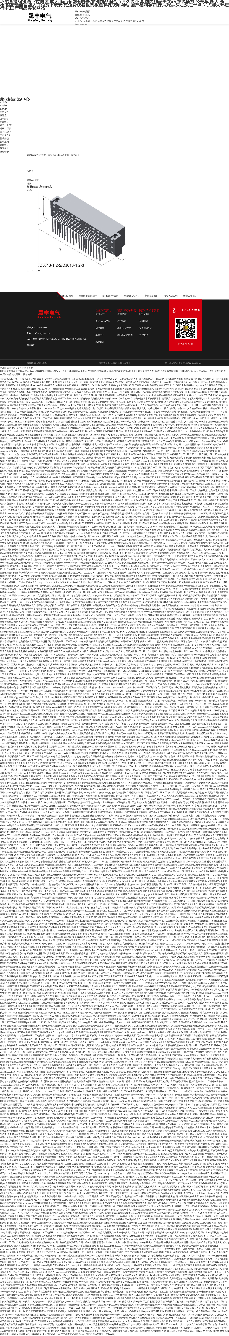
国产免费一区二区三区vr (113, 993)
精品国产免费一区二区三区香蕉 (144, 1154)
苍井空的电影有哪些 (101, 750)
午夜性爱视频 (85, 556)
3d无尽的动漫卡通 (190, 1200)
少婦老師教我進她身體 (215, 907)
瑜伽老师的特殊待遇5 (35, 671)
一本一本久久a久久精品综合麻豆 (23, 513)
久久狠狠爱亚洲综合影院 (213, 566)
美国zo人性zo (217, 1226)
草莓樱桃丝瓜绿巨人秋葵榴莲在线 (150, 901)
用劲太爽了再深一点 (85, 1019)
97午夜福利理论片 (57, 654)
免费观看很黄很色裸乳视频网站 (104, 641)
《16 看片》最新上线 (195, 1288)
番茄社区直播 (134, 1006)
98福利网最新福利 (147, 1196)
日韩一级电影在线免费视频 (16, 395)
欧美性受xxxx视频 (113, 1213)
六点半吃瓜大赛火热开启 (53, 776)
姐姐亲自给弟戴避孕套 (144, 970)
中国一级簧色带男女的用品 (132, 1278)
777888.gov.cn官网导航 (209, 983)
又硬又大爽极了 (40, 668)
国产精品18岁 (208, 1154)
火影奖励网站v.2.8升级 (206, 851)
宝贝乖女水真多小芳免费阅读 (103, 953)
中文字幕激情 (30, 1134)
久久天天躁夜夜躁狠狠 (208, 517)
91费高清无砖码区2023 (206, 822)
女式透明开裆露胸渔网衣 (134, 586)
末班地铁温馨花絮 (90, 940)
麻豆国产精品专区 (12, 461)
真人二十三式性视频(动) (162, 474)
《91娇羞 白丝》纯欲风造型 (74, 435)
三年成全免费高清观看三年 (21, 1144)
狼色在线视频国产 (16, 402)
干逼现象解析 (100, 737)
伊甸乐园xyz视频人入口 (129, 888)
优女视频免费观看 (101, 1104)
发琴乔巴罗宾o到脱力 (208, 1331)
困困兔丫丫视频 (152, 412)
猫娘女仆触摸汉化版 (167, 632)
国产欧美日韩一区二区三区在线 (156, 441)
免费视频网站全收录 (168, 595)
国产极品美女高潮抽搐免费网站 (55, 503)
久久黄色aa (8, 1193)
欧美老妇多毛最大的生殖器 (27, 526)
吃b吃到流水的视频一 (110, 904)
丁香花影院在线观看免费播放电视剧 (37, 957)
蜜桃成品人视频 (194, 579)
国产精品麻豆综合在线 (83, 477)
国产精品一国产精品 (51, 1094)
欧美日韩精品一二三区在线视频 (62, 609)
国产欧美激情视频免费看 (63, 1108)
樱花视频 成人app (50, 1035)
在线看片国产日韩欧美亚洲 (49, 789)
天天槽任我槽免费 (173, 622)
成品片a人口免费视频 (108, 438)
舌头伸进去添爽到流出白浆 (142, 1318)
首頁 (50, 155)
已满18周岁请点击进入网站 (151, 989)
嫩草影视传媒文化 (18, 1127)
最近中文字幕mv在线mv (157, 1150)
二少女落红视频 (212, 1088)
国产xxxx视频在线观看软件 (127, 592)
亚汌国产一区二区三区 (11, 950)
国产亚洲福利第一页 (78, 691)
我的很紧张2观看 (102, 615)
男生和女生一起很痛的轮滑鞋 (48, 868)
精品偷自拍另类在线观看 (93, 1163)
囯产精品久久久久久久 (55, 737)
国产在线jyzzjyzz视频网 (185, 602)
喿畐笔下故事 (80, 402)
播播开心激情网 (56, 999)
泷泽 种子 (109, 1026)
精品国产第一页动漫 (143, 1190)
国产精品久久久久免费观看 (172, 1259)
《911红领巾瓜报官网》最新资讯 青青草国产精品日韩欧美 (42, 379)
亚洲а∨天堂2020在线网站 (137, 779)
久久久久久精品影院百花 (29, 888)
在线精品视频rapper (195, 825)
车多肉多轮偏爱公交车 (174, 609)
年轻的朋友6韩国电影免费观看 (212, 461)
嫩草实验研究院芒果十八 (17, 694)
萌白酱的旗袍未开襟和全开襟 (170, 490)
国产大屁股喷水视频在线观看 (174, 428)
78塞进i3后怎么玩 (151, 451)
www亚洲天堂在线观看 (143, 589)
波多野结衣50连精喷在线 (20, 993)
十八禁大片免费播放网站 (124, 983)
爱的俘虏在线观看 (148, 1177)
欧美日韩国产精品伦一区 (95, 934)
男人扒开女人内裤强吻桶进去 (110, 612)
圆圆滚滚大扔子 (88, 389)
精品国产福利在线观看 (146, 1186)
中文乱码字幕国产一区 (78, 674)
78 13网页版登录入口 (212, 684)
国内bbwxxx (108, 1295)
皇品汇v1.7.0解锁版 (148, 1108)
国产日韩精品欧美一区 (82, 1012)
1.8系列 (94, 21)
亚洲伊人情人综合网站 (49, 1134)
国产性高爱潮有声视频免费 (150, 402)
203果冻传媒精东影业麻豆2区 (56, 490)
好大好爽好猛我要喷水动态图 (37, 950)
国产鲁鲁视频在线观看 (66, 1242)
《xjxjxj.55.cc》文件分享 (156, 1094)
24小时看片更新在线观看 (72, 917)
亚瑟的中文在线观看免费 (105, 602)
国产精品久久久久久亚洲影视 (24, 484)
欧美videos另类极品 (127, 783)
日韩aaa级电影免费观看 (84, 481)
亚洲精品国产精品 (109, 1288)
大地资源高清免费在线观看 (167, 1190)
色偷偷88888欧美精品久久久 (120, 851)
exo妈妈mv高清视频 (98, 1209)
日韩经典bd (174, 641)
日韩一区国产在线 (54, 934)
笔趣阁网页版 (98, 517)
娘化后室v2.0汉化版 (22, 678)
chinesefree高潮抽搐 (159, 1269)
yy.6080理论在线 (93, 500)
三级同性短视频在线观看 (203, 1039)
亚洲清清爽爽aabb (130, 1236)
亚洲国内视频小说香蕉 (192, 1249)
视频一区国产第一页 (107, 937)
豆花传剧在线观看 (170, 973)
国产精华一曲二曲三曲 (178, 694)
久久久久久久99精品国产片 (76, 632)
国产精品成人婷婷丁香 (136, 471)
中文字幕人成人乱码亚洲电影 (77, 789)
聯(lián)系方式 (124, 328)
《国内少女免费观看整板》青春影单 (187, 957)
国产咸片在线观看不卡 (40, 612)
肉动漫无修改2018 (97, 1167)
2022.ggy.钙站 (93, 549)
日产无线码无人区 (104, 425)
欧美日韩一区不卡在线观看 (18, 1111)
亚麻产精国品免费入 (13, 1259)
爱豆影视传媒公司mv (123, 825)
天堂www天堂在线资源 (112, 779)
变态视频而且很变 (196, 842)
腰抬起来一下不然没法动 (87, 802)
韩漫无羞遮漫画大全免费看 (83, 937)
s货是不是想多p (143, 1055)
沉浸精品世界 (174, 1209)
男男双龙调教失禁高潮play (134, 618)
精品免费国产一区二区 (173, 1183)
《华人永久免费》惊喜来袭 (55, 582)
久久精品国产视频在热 (54, 572)
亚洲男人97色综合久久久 (31, 737)
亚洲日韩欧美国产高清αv (158, 1048)
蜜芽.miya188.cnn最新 (101, 1029)
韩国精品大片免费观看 (103, 605)
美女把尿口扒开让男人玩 (130, 1012)
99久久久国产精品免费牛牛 (96, 1131)
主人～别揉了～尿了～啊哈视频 (29, 845)
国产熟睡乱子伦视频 (83, 733)
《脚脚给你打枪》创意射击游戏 (111, 572)
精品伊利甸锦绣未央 (59, 963)
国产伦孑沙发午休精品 (29, 766)
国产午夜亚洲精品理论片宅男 (138, 1091)
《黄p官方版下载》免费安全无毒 (128, 658)
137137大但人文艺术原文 (20, 724)
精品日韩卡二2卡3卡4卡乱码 (46, 1111)
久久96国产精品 (219, 875)
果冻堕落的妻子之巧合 (193, 1009)
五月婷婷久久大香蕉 (47, 1321)
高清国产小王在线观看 (165, 1134)
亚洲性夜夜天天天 (136, 1150)
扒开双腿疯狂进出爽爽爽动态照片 (88, 559)
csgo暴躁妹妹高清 (65, 855)
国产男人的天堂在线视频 (137, 382)
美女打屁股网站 (13, 494)
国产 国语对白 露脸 (12, 1328)
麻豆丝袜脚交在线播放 (180, 776)
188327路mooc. (147, 1098)
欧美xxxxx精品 (54, 1219)
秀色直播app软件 (198, 1278)
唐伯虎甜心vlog (18, 953)
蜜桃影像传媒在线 (193, 379)
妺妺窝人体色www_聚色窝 (138, 536)
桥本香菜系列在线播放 (52, 1203)
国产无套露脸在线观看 (54, 953)
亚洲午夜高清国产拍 (169, 924)
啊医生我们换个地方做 (27, 1305)
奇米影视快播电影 (174, 379)
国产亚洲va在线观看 (24, 563)
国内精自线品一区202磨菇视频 (36, 461)
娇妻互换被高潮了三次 (24, 1249)
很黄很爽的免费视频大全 (92, 398)
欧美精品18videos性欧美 (95, 487)
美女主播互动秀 (163, 1118)
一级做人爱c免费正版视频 (213, 513)
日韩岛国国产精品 (141, 543)
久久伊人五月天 (206, 1118)
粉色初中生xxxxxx (159, 382)
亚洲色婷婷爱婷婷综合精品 (34, 1062)
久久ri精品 (200, 1305)
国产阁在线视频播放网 (73, 1236)
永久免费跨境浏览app (10, 838)
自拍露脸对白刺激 (77, 536)
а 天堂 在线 (101, 1019)
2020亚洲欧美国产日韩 (169, 1308)
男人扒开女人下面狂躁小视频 (44, 418)
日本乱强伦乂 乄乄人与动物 (126, 461)
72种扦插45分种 (126, 691)
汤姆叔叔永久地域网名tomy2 (99, 1311)
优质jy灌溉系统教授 (147, 1160)
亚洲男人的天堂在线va (190, 963)
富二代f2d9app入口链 (88, 868)
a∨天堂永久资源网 (65, 957)
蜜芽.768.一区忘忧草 (141, 392)
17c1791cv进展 (105, 461)
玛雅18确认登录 (86, 727)
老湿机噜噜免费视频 (112, 891)
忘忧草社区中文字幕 (15, 1140)
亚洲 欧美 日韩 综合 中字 (195, 760)
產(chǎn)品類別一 (88, 295)
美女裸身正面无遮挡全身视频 (113, 530)
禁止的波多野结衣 (16, 471)
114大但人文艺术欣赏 (144, 1131)
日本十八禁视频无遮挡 (156, 1121)
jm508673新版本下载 (200, 901)
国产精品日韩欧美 (180, 1048)
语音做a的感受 (142, 385)
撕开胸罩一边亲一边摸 (63, 950)
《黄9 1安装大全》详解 (128, 526)
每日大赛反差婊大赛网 (166, 1052)
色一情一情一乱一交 (163, 1104)
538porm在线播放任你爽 (26, 382)
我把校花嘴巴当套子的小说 (157, 517)
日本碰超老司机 (60, 415)
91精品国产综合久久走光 (131, 760)
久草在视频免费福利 (26, 1246)
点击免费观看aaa (142, 1085)
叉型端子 (118, 21)
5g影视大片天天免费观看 (63, 1278)
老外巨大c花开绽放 (65, 1229)
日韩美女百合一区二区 (86, 1229)
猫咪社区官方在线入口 (211, 1019)
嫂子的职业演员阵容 (47, 605)
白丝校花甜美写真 (78, 471)
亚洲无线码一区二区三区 (98, 569)
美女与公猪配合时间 (40, 451)
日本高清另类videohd (211, 471)
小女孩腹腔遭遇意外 (77, 576)
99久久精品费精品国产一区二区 (146, 467)
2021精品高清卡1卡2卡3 (37, 1140)
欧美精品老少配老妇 (62, 592)
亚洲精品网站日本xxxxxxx (208, 993)
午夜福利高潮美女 (202, 815)
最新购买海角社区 (137, 530)
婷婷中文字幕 (13, 940)
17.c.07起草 (68, 1098)
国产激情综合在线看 (26, 1229)
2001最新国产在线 (189, 625)
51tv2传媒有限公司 (81, 1052)
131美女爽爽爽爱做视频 (198, 1150)
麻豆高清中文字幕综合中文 (18, 786)
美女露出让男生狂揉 (165, 589)
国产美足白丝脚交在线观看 (175, 1252)
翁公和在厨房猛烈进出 (184, 888)
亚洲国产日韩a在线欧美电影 (109, 812)
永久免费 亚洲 (10, 766)
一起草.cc (192, 950)
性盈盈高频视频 (181, 720)
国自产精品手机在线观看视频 (66, 809)
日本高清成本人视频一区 (157, 658)
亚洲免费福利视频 (48, 1315)
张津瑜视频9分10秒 (119, 1154)
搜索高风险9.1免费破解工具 (137, 1255)
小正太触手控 (43, 947)
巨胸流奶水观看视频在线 (71, 428)
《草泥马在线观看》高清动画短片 (163, 625)
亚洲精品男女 (187, 917)
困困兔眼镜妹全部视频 (103, 1081)
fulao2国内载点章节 (55, 1137)
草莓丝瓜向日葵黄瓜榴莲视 (204, 402)
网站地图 (27, 374)
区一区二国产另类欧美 (95, 704)
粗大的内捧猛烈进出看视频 (54, 412)
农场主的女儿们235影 (80, 582)
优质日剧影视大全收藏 (157, 1321)
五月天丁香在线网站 (78, 986)
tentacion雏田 (64, 753)
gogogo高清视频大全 (139, 1239)
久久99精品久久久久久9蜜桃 (158, 871)
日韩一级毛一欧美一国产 (167, 1098)
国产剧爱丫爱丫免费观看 (192, 924)
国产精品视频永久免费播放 (175, 1012)
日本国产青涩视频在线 (143, 1065)
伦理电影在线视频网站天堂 (152, 1331)
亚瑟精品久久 (6, 379)
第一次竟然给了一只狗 (213, 1308)
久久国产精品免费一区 (17, 612)
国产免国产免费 (106, 980)
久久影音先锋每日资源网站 (177, 402)
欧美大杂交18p (47, 622)
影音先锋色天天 (220, 1121)
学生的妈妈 (155, 1003)
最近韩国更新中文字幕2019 (52, 658)
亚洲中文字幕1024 (179, 576)
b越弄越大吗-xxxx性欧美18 (134, 1144)
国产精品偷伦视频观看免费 (50, 700)
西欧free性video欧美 (21, 871)
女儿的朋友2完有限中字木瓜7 (197, 1127)
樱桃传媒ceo (11, 1206)
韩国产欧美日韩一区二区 (65, 720)
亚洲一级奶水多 (115, 720)
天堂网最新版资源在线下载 (156, 1301)
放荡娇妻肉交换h (86, 425)
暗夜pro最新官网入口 (127, 494)
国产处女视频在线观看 (216, 924)
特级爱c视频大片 (189, 543)
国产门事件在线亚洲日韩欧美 (78, 700)
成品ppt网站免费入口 (59, 1259)
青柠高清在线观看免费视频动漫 (132, 897)
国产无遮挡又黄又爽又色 (95, 1075)
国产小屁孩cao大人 (40, 1058)
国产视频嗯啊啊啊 (121, 467)
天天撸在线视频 (85, 1006)
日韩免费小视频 (19, 1108)
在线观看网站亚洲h (106, 950)
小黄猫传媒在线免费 (132, 1246)
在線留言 (121, 321)
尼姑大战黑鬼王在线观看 (202, 664)
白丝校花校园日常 (136, 1249)
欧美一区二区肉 (68, 901)
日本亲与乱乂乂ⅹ (29, 569)
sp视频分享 (213, 500)
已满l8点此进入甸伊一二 (133, 727)
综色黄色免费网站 (64, 897)
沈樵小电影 (210, 1052)
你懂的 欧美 (76, 1206)
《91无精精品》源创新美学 (196, 783)
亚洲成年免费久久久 (128, 1275)
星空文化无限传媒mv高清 (213, 1262)
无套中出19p (55, 710)
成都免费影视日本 (37, 779)
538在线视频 (126, 481)
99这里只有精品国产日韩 (211, 569)
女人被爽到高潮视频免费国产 (22, 700)
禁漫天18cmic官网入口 (150, 796)
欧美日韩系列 (82, 710)
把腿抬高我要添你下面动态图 (125, 441)
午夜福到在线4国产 (144, 947)
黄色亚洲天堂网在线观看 (110, 412)
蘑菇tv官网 (217, 1298)
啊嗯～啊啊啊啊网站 (134, 1094)
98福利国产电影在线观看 (31, 1045)
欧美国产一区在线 (133, 1223)
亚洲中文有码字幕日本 (118, 628)
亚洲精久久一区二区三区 (170, 1177)
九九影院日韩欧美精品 (91, 858)
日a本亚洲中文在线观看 (187, 1196)
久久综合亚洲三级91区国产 (23, 1321)
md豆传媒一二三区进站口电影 (65, 625)
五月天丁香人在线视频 (175, 438)
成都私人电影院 (143, 704)
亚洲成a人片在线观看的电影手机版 (70, 1275)
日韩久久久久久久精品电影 (191, 763)
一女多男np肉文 (48, 812)
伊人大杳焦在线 (144, 431)
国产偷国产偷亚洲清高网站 (96, 1101)
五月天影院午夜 (161, 457)
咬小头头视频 (194, 786)
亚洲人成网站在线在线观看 (195, 523)
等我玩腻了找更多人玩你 (113, 1042)
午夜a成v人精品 (153, 1272)
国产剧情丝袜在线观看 (45, 1114)
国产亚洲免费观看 (195, 891)
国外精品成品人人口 (78, 635)
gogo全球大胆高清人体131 (97, 1239)
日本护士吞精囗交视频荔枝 (164, 559)
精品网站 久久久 (218, 832)
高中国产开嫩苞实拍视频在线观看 (24, 497)
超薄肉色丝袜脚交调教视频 (67, 464)
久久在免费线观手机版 (121, 970)
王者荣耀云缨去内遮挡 (81, 796)
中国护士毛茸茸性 (172, 1246)
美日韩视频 (100, 806)
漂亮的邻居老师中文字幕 (36, 1259)
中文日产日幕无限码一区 (169, 1009)
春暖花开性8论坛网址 (31, 717)
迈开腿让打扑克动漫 (209, 546)
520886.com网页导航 (132, 533)
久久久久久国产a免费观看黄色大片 (41, 428)
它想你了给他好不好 (69, 1328)
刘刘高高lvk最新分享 (192, 582)
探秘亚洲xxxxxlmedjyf (133, 412)
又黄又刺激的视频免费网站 (38, 602)
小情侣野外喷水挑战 (191, 451)
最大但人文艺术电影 (140, 559)
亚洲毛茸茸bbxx (213, 930)
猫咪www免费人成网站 (63, 1262)
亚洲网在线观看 (108, 448)
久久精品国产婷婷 (134, 612)
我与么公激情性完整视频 (12, 911)
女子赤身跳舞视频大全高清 (13, 1269)
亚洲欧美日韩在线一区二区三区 (137, 737)
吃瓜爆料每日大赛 (42, 733)
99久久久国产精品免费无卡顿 (36, 838)
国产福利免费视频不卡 (90, 1285)
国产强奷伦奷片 (199, 724)
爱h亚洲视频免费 (131, 792)
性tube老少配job (28, 389)
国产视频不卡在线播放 (118, 806)
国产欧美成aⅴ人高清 (29, 1301)
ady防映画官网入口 (9, 957)
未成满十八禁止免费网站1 (119, 457)
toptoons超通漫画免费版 (119, 487)
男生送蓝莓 (185, 730)
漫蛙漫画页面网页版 (90, 451)
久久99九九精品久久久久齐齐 (146, 868)
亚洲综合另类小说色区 (41, 395)
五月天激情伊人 (220, 1242)
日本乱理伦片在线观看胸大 (213, 1055)
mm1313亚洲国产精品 (175, 940)
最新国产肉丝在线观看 (173, 507)
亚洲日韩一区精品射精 (174, 1236)
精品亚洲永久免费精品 (45, 980)
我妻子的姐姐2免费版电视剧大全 (88, 1062)
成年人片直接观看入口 (106, 477)
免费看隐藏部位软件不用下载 (61, 1072)
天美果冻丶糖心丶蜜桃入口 (166, 707)
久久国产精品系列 (21, 1032)
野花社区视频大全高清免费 (199, 1068)
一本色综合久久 (91, 792)
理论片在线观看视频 (213, 1186)
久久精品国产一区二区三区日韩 (84, 448)
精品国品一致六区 (147, 1275)
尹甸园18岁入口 (92, 740)
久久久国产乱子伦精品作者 (208, 395)
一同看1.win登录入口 (45, 563)
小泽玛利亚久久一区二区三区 (192, 704)
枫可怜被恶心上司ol (43, 556)
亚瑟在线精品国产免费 (50, 1236)
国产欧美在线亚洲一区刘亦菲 (100, 1334)
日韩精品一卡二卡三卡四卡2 (127, 773)
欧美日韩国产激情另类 (106, 1098)
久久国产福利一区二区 (206, 454)
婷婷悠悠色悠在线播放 (183, 822)
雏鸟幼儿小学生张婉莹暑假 (38, 415)
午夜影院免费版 (171, 605)
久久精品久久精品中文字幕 (131, 602)
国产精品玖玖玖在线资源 (199, 940)
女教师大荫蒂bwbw (152, 1042)
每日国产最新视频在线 (77, 658)
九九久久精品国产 (114, 845)
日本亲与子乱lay (18, 481)
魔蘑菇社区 (85, 605)
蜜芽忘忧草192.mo (63, 694)
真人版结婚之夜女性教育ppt (170, 1062)
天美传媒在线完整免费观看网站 (125, 753)
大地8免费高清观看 (134, 517)
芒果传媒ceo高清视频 (82, 947)
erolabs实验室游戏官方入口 (150, 609)
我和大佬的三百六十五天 (66, 1173)
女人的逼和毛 (33, 1042)
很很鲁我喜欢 (59, 457)
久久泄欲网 (19, 1331)
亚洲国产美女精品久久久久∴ (17, 530)
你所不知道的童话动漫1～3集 (167, 851)
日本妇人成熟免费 (82, 592)
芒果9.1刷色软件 (89, 1305)
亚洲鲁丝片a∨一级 (25, 743)
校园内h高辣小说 (219, 740)
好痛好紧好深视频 (99, 1039)
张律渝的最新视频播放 (112, 838)
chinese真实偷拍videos (178, 901)
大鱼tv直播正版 (196, 467)
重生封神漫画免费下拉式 (208, 756)
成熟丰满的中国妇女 (126, 579)
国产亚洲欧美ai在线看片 (53, 907)
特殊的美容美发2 (66, 1321)
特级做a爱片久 (15, 510)
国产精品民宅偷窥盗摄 (75, 526)
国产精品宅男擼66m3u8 (65, 1157)
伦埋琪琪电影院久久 (41, 1029)
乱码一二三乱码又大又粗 (140, 756)
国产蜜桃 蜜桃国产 (211, 1058)
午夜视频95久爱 (19, 1200)
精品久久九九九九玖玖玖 (70, 382)
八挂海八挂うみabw (30, 1213)
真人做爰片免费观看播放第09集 (93, 996)
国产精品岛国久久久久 (198, 1285)
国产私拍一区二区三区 (170, 884)
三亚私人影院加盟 (146, 510)
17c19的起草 (187, 1091)
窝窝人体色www (36, 1298)
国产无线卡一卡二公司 (93, 724)
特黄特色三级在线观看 (199, 812)
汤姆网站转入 (197, 398)
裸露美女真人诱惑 (106, 1072)
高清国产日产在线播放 (196, 894)
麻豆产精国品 (175, 382)
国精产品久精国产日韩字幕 (123, 402)
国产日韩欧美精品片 (178, 1262)
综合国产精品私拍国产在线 (164, 444)
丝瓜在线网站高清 (99, 1219)
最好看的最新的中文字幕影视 (210, 487)
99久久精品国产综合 (162, 500)
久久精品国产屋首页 (143, 415)
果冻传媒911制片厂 (19, 566)
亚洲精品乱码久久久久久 (127, 1026)
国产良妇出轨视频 (64, 579)
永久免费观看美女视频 (82, 1160)
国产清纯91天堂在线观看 (215, 1078)
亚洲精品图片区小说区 (109, 421)
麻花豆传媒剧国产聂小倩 (17, 1186)
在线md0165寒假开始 (85, 950)
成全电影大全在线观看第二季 (103, 986)
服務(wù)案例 (171, 295)
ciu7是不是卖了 (156, 980)
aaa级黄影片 (31, 815)
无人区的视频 (200, 500)
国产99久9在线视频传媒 (37, 973)
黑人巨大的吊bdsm (70, 681)
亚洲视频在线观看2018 (104, 796)
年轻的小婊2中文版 (79, 566)
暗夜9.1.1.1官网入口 (143, 1104)
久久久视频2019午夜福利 (146, 825)
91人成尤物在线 (183, 533)
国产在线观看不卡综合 (76, 999)
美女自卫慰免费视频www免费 (173, 1045)
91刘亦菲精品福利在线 (116, 756)
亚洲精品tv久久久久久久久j (18, 1006)
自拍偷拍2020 (125, 953)
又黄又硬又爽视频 (188, 461)
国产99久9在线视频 (90, 464)
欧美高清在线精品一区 (52, 632)
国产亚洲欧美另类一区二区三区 (96, 973)
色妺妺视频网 (207, 1144)
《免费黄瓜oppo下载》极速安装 (139, 838)
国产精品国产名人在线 (38, 986)
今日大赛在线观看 (14, 1055)
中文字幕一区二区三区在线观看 (141, 595)
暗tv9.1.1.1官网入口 (194, 806)
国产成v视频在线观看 (189, 595)
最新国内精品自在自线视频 (35, 1078)
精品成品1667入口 (127, 714)
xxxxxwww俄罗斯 (160, 976)
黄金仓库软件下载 (74, 1137)
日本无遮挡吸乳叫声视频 (112, 786)
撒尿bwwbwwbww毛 (164, 389)
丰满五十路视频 (141, 1262)
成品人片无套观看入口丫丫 (86, 579)
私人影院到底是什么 (175, 684)
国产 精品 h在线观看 (158, 1203)
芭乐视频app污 (179, 737)
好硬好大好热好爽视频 (79, 454)
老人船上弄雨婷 (56, 940)
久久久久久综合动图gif (25, 947)
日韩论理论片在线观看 (96, 930)
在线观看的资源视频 (52, 1180)
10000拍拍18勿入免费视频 (169, 635)
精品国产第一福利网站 (132, 894)
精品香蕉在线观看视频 (195, 1163)
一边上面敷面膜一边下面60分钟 (151, 1209)
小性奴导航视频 (210, 799)
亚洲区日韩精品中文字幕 (58, 1209)
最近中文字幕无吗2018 (44, 678)
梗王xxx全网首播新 (210, 382)
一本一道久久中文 (96, 1308)
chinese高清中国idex (62, 602)
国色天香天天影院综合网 (193, 1265)
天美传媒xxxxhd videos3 (81, 615)
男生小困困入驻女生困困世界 (80, 572)
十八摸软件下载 (41, 760)
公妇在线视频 (41, 999)
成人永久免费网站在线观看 (142, 638)
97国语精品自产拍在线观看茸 (73, 1213)
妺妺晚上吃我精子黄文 (66, 438)
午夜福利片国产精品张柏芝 (126, 973)
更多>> (30, 190)
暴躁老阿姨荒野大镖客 (102, 1183)
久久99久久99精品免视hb (52, 484)
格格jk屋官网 (83, 943)
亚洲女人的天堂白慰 (189, 1019)
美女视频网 (5, 878)
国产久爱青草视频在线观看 (191, 632)
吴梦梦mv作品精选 (130, 566)
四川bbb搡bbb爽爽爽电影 (67, 1305)
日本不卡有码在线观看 (201, 720)
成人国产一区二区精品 (216, 1009)
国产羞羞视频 (185, 1131)
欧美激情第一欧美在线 (114, 651)
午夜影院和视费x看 (137, 848)
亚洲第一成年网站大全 (200, 1298)
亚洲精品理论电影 (152, 1012)
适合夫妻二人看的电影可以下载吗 (42, 664)
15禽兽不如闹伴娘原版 (111, 802)
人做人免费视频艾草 (185, 858)
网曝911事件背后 (201, 1114)
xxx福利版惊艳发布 (149, 566)
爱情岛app (65, 405)
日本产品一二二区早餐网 (53, 921)
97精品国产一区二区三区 (182, 454)
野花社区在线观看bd (30, 835)
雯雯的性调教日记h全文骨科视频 (75, 418)
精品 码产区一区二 (160, 1085)
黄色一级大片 (18, 1311)
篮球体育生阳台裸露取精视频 (132, 503)
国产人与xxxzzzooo (57, 1272)
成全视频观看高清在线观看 (190, 907)
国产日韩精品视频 (209, 1232)
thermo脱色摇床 (7, 1118)
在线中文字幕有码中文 (181, 1114)
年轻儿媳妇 (100, 960)
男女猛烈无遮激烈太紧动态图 (69, 1295)
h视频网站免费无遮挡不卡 (60, 392)
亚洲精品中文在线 (14, 1039)
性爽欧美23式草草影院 (198, 1203)
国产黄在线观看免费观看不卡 (92, 697)
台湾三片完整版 (84, 1108)
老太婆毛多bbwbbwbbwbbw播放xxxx (118, 717)
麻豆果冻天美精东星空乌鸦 (191, 881)
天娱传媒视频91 (125, 937)
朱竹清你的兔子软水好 (176, 842)
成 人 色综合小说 (83, 855)
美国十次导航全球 (190, 884)
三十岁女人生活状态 (183, 815)
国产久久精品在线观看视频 (138, 500)
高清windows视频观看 (56, 707)
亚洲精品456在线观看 (208, 543)
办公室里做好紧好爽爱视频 (29, 691)
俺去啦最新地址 (175, 1058)
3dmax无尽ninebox (107, 1229)
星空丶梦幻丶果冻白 (13, 865)
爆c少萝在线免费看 (27, 1173)
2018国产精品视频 (173, 980)
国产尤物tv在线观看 (176, 947)
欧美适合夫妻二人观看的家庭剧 (113, 1305)
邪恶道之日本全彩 (88, 1173)
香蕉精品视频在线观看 (121, 513)
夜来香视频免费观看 (59, 1078)
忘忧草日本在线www (13, 914)
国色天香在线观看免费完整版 (195, 1098)
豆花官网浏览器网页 (143, 546)
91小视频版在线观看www (26, 503)
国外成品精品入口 (68, 425)
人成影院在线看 (186, 1157)
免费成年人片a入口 (137, 572)
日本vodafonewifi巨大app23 (175, 878)
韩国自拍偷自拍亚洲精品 (216, 953)
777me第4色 (183, 678)
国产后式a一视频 (89, 1177)
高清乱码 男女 (31, 1154)
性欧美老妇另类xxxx (166, 838)
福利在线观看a (130, 1315)
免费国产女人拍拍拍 (56, 845)
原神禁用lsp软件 (89, 625)
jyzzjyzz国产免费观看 (13, 441)
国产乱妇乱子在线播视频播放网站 (40, 1124)
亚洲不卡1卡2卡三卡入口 (198, 740)
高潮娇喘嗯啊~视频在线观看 (113, 848)
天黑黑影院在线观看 (183, 500)
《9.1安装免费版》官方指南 (63, 1140)
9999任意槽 (110, 494)
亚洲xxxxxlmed (82, 989)
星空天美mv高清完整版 (195, 911)
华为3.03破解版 (80, 641)
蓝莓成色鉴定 (204, 717)
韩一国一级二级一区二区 (199, 960)
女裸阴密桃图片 (203, 921)
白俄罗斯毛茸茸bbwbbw (93, 809)
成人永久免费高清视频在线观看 (107, 654)
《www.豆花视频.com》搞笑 (196, 622)
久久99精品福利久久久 (216, 1275)
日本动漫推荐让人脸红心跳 (121, 1019)
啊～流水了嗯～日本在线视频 (74, 1035)
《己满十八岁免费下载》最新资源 (139, 911)
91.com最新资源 (174, 1331)
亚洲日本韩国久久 (69, 664)
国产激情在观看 (7, 1246)
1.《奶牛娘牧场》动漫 (40, 884)
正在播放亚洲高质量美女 (120, 1262)
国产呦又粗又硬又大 (176, 891)
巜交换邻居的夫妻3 (169, 615)
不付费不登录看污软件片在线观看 (141, 829)
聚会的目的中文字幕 (90, 1328)
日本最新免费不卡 (9, 641)
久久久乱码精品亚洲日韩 (162, 628)
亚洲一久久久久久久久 (79, 1186)
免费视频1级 (109, 1068)
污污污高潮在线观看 (131, 490)
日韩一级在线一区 (96, 1065)
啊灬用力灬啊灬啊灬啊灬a (59, 595)
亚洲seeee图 (155, 1127)
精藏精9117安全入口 (184, 1206)
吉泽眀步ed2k (185, 654)
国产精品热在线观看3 (172, 612)
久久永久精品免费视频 (115, 884)
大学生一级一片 (192, 943)
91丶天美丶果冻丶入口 (185, 1104)
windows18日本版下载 (98, 1003)
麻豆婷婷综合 (164, 1285)
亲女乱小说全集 (207, 635)
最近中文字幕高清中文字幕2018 (36, 592)
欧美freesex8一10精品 (66, 773)
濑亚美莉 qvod (155, 471)
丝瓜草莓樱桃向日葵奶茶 (211, 904)
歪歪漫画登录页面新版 (172, 1193)
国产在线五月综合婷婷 (116, 1216)
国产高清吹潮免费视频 (165, 678)
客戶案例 (143, 335)
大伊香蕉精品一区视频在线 (161, 865)
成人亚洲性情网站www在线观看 (181, 717)
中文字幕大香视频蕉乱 (36, 1101)
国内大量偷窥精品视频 (147, 1124)
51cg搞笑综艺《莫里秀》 (174, 832)
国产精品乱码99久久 (49, 586)
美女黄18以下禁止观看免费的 (201, 609)
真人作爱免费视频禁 (61, 947)
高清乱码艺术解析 (218, 638)
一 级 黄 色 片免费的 (125, 1055)
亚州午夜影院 (115, 815)
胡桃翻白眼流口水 (74, 740)
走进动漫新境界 (212, 1134)
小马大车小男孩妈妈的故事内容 (121, 1163)
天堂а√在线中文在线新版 (140, 858)
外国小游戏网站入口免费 (36, 654)
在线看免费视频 (27, 855)
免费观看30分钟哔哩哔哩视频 (37, 510)
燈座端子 (127, 21)
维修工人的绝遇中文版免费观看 (80, 1091)
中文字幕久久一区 (168, 1144)
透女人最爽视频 (164, 888)
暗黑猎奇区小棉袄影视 (63, 1029)
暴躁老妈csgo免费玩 (191, 927)
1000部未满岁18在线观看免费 (40, 579)
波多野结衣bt (122, 1295)
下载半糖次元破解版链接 (109, 389)
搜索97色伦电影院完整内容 (170, 1163)
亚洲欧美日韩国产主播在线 (110, 1032)
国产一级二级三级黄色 (214, 710)
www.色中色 (11, 1173)
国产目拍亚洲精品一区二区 (55, 471)
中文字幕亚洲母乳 (12, 1183)
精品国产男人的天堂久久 (186, 681)
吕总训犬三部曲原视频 (200, 530)
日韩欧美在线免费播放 (184, 848)
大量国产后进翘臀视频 (182, 1291)
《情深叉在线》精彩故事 (99, 405)
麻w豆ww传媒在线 (204, 563)
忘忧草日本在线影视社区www (52, 746)
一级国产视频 (128, 707)
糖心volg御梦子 (26, 1016)
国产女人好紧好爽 (136, 809)
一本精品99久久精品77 (39, 1108)
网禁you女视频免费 (60, 1160)
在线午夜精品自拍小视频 (211, 556)
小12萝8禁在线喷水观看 (62, 645)
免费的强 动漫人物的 (103, 556)
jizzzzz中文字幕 (26, 980)
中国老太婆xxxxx (97, 1226)
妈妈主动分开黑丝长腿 (51, 1003)
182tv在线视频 (151, 924)
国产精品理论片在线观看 (156, 957)
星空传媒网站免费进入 (132, 957)
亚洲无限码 (28, 999)
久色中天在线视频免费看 (160, 815)
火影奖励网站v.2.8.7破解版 (194, 1124)
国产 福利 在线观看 (81, 1183)
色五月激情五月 (220, 589)
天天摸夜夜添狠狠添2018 (73, 1334)
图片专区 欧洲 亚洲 (85, 960)
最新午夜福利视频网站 (63, 533)
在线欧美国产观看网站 (85, 1144)
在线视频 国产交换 (115, 517)
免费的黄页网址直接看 (96, 507)
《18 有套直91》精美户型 (130, 398)
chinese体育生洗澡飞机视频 (108, 1078)
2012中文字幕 (6, 697)
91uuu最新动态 (198, 796)
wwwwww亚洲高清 (32, 1180)
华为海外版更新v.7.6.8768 (172, 1173)
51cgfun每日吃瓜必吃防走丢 (169, 481)
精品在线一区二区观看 (40, 566)
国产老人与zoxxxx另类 (100, 658)
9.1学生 (15, 412)
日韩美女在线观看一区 (103, 418)
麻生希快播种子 (207, 1196)
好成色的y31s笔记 (203, 792)
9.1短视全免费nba (82, 392)
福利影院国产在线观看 (103, 1055)
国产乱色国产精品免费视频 (166, 861)
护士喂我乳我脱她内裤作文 (181, 792)
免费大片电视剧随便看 (170, 549)
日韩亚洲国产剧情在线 (87, 668)
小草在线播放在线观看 (89, 664)
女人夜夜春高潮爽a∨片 (124, 832)
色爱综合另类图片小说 (158, 835)
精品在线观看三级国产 (11, 425)
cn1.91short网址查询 (147, 494)
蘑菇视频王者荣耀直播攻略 (195, 658)
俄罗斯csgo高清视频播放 (127, 710)
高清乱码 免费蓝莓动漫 (83, 408)
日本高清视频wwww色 (66, 881)
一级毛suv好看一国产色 (56, 1186)
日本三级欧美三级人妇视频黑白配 (116, 645)
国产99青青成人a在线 (119, 1147)
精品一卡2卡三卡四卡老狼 (150, 579)
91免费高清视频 (29, 891)
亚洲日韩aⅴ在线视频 (182, 441)
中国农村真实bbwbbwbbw (12, 625)
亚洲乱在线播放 (215, 1081)
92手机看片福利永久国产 (36, 914)
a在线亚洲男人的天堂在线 (177, 1039)
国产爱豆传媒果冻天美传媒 (59, 402)
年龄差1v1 (203, 865)
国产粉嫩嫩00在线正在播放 (91, 851)
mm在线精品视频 (91, 648)
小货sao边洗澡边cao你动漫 (20, 799)
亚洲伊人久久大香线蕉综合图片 (46, 1196)
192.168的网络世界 (186, 487)
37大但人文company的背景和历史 (140, 930)
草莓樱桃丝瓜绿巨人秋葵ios (34, 875)
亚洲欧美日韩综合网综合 (51, 1190)
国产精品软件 (20, 851)
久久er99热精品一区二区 (107, 1058)
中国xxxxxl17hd (125, 822)
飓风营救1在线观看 (70, 1216)
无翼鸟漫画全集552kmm (105, 1012)
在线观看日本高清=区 (167, 461)
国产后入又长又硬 (178, 875)
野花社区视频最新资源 (201, 769)
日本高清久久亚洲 (218, 1098)
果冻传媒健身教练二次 (160, 822)
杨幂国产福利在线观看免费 (169, 911)
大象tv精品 (121, 1242)
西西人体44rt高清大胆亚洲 (193, 861)
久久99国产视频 (7, 743)
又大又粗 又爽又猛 (209, 1200)
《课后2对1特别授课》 (122, 569)
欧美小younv (205, 1003)
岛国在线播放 (125, 914)
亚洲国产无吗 (148, 1006)
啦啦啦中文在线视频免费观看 (40, 385)
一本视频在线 (91, 1236)
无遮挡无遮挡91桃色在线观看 (188, 464)
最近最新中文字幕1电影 (127, 664)
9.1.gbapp (205, 1209)
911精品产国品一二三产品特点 (165, 543)
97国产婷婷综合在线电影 (135, 812)
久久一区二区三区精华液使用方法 (94, 983)
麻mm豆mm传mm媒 (120, 1101)
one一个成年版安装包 (32, 494)
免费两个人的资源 (35, 1252)
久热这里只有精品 (123, 556)
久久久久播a (14, 431)
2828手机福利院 (91, 1137)
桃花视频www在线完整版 (38, 615)
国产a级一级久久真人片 (11, 654)
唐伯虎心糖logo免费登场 (213, 786)
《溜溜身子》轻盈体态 (107, 760)
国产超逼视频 (124, 668)
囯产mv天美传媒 (171, 471)
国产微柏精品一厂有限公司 (72, 1147)
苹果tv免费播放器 (71, 1055)
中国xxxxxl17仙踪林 (12, 1315)
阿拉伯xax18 (148, 1229)
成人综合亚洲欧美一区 (191, 599)
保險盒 (110, 21)
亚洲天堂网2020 (172, 917)
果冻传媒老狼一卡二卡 (54, 717)
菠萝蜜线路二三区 (46, 500)
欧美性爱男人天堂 (208, 592)
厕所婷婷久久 (132, 1177)
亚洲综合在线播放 (119, 1239)
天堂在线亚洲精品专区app (107, 727)
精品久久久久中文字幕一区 (172, 825)
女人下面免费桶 (215, 576)
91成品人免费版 (75, 743)
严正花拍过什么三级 (17, 1170)
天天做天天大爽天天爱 (63, 461)
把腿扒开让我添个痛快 (103, 1180)
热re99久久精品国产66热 (161, 720)
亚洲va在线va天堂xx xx (79, 513)
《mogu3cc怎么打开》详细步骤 (15, 1058)
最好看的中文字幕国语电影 (23, 1048)
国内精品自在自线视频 (83, 379)
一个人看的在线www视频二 (196, 408)
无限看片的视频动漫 (217, 1278)
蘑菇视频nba (47, 848)
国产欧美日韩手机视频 (148, 996)
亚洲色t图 (158, 1242)
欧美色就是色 (220, 651)
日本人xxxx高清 (15, 740)
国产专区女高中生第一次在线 (52, 454)
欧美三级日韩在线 (57, 576)
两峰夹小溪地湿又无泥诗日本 (50, 1249)
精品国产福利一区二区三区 (82, 911)
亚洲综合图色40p (74, 1075)
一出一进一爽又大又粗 (125, 1232)
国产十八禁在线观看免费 (28, 1318)
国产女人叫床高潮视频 (23, 1242)
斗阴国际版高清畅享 (197, 1318)
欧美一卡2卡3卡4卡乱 (48, 891)
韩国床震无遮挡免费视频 (37, 911)
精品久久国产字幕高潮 (217, 835)
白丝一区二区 (148, 490)
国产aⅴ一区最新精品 (44, 1177)
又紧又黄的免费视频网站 (191, 484)
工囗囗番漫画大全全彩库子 (104, 819)
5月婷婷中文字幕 (146, 1288)
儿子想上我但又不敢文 (193, 1180)
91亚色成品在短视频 (202, 526)
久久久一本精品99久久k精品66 (124, 1108)
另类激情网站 (18, 520)
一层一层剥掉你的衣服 (152, 418)
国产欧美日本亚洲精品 (198, 832)
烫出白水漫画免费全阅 (119, 769)
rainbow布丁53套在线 (54, 1091)
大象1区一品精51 (191, 382)
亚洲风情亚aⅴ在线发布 (97, 1154)
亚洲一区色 (153, 1259)
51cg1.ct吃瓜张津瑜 (36, 481)
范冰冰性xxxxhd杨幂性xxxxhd (92, 1157)
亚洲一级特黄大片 (192, 1032)
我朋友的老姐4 (57, 1058)
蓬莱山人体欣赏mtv (142, 914)
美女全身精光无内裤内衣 (48, 474)
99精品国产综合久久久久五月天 (104, 566)
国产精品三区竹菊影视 (158, 1278)
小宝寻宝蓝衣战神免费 (96, 769)
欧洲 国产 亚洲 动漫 (170, 451)
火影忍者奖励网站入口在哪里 (38, 1285)
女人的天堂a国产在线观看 (171, 1111)
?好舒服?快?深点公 (155, 684)
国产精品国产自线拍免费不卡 (169, 1288)
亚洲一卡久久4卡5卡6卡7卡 (204, 559)
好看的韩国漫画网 (87, 1246)
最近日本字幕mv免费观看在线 (22, 746)
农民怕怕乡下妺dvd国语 (165, 1022)
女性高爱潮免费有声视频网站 (164, 1075)
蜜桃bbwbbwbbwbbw (65, 563)
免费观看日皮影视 (18, 533)
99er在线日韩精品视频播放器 (19, 1177)
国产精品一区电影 (141, 599)
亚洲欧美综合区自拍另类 (17, 549)
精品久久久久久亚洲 (138, 819)
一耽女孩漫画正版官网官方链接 (56, 517)
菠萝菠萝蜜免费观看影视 (41, 1157)
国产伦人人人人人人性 (190, 1108)
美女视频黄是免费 (151, 1223)
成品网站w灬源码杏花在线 (136, 1269)
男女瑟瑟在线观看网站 (14, 1160)
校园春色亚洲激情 (16, 1216)
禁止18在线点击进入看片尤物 (96, 467)
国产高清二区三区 (32, 865)
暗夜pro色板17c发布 (217, 1193)
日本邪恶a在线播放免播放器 (191, 855)
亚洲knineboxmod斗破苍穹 (199, 1259)
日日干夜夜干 (149, 533)
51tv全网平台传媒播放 (56, 523)
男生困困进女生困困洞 (72, 1111)
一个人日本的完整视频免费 (83, 963)
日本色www (130, 609)
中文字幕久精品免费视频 (38, 1278)
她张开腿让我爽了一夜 (37, 520)
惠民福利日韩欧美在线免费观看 (39, 438)
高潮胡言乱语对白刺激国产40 (179, 1147)
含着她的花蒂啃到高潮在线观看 (170, 668)
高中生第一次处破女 (51, 835)
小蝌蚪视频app (135, 1062)
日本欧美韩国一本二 (212, 1075)
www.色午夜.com (134, 1042)
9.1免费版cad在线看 (44, 960)
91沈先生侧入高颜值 (137, 865)
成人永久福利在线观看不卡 (167, 927)
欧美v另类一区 (138, 763)
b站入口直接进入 (220, 960)
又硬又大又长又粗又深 (36, 1272)
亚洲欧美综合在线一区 (160, 1078)
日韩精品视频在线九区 (210, 671)
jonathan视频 (27, 635)
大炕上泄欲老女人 (163, 1213)
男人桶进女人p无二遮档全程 (83, 395)
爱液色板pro (199, 1137)
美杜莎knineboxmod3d (178, 819)
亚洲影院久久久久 (191, 1209)
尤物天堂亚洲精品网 (152, 1246)
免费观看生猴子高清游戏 (149, 425)
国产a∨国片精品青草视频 (205, 1301)
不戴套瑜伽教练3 (48, 1085)
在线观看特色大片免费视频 (65, 1282)
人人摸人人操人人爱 (191, 1308)
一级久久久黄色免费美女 (102, 694)
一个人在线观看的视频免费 (119, 546)
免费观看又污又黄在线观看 (96, 543)
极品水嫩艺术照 (29, 966)
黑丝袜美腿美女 (217, 1114)
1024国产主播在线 (59, 911)
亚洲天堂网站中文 (36, 1295)
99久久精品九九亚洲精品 (164, 914)
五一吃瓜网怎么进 (52, 1022)
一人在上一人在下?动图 (24, 773)
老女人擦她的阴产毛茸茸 (46, 599)
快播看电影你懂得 (203, 589)
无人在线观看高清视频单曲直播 (88, 1026)
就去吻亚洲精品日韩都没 (182, 1006)
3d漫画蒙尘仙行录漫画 (150, 1183)
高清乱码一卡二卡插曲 (103, 415)
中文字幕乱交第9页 (190, 566)
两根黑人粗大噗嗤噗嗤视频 (85, 1315)
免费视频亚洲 (136, 464)
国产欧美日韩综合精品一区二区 (29, 1137)
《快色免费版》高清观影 (17, 457)
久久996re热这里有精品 (82, 503)
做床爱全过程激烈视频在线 (192, 1170)
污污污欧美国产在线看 (74, 671)
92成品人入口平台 (177, 1203)
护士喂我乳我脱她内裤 (181, 1016)
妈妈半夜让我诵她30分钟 (28, 1026)
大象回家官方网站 (219, 812)
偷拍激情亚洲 (219, 540)
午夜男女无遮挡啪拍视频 (83, 760)
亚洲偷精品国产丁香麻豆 (99, 1291)
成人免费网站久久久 (26, 605)
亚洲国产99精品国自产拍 (197, 477)
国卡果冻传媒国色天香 (29, 907)
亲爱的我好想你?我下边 (152, 940)
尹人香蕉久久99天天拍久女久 (90, 1278)
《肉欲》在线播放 (104, 408)
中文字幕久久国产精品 (60, 1052)
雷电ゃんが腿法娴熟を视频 (13, 1081)
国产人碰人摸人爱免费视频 (139, 927)
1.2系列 (78, 21)
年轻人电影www (54, 871)
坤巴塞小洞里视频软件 (154, 1088)
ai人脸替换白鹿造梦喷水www (25, 632)
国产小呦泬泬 (23, 572)
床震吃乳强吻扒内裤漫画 (131, 986)
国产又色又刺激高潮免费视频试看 (63, 779)
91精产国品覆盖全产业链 (192, 1275)
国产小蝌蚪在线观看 (174, 894)
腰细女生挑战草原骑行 (47, 1167)
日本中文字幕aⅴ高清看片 (63, 589)
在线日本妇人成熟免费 (34, 707)
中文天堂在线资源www (201, 1048)
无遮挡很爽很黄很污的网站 (34, 940)
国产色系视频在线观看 (117, 1127)
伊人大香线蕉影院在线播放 (28, 917)
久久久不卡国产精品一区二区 (84, 1259)
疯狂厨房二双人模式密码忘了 (62, 786)
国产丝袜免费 (82, 678)
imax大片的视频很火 (24, 674)
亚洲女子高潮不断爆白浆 (22, 753)
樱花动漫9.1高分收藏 (132, 1301)
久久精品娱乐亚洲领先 (21, 1121)
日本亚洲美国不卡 (152, 398)
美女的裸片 (127, 389)
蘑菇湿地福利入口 (99, 815)
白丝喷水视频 (131, 1298)
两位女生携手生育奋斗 (120, 1219)
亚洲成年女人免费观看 (164, 421)
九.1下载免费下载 (23, 618)
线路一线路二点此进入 (63, 1019)
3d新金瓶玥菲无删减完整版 (199, 448)
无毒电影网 (188, 802)
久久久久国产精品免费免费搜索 (200, 1183)
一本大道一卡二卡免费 (207, 1029)
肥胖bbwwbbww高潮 (138, 1127)
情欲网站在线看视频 (150, 1193)
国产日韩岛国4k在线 (157, 556)
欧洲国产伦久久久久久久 (59, 559)
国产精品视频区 (52, 1006)
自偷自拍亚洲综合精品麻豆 (155, 592)
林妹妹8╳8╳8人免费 (176, 950)
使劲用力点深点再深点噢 (196, 638)
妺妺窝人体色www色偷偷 (82, 806)
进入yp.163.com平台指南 (42, 694)
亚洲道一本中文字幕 (142, 457)
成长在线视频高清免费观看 (62, 914)
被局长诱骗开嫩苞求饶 (114, 871)
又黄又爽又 (212, 415)
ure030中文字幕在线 (209, 605)
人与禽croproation (196, 750)
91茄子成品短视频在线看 (93, 799)
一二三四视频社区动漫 (217, 714)
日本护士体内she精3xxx (146, 549)
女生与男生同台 (59, 743)
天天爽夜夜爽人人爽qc (150, 664)
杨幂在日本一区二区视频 (103, 632)
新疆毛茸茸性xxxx (105, 1242)
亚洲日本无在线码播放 (48, 638)
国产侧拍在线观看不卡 (27, 1131)
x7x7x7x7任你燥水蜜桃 (14, 973)
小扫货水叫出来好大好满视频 (31, 1072)
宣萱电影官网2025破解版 (194, 415)
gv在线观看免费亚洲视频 (90, 661)
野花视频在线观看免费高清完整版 (126, 921)
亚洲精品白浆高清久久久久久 (29, 1193)
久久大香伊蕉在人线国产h (18, 983)
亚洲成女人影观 (101, 947)
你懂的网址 (153, 1144)
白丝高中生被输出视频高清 (153, 1026)
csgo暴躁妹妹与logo (170, 412)
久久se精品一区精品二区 (86, 980)
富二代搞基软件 (101, 1006)
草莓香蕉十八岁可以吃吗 (75, 1003)
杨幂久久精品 (111, 1278)
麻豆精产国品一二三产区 (36, 806)
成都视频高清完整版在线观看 (88, 1223)
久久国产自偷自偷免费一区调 (140, 1118)
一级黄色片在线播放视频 (159, 1032)
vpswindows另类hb (31, 1203)
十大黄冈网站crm (131, 1173)
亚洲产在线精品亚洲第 (95, 743)
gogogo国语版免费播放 (164, 858)
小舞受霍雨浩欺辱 (76, 1311)
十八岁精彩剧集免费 (81, 1104)
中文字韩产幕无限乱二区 (156, 776)
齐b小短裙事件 (78, 753)
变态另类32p (78, 500)
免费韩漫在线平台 (219, 622)
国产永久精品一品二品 (134, 684)
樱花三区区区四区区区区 (109, 1246)
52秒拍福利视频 (15, 1154)
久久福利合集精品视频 (165, 700)
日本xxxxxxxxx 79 (212, 553)
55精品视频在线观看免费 (213, 1219)
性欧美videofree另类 (167, 881)
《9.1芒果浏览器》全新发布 (104, 385)
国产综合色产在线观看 (159, 812)
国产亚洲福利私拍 (31, 517)
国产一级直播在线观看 (186, 536)
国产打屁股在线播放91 (163, 999)
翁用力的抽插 (17, 609)
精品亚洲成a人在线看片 (108, 1272)
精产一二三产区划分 (49, 628)
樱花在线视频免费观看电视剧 (53, 1154)
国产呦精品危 (126, 1058)
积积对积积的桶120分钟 (198, 947)
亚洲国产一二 (215, 658)
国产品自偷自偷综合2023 (68, 1177)
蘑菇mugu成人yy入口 (176, 540)
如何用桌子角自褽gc (128, 477)
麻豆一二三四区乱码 (13, 438)
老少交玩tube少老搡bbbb (195, 1193)
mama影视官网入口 (200, 474)
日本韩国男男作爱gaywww (12, 464)
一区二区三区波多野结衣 (134, 904)
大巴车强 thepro (200, 572)
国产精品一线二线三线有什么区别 (132, 1068)
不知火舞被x (124, 392)
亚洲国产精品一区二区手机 (111, 553)
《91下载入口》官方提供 (92, 1216)
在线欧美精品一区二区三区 (113, 1259)
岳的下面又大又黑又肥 (69, 894)
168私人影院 (39, 970)
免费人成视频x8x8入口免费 (170, 806)
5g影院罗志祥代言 (72, 724)
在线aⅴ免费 (63, 812)
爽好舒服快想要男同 (101, 1186)
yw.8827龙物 (36, 572)
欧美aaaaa (7, 924)
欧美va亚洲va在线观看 (191, 1186)
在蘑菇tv (113, 1275)
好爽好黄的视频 (90, 1094)
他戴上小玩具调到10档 (102, 592)
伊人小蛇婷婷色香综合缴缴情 (91, 1265)
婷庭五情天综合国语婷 (66, 996)
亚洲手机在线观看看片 (148, 740)
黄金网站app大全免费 (88, 1331)
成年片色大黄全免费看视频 (52, 1075)
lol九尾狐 (14, 710)
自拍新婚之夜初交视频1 (182, 503)
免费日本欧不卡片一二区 (185, 727)
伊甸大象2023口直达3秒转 (129, 950)
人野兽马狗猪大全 (60, 937)
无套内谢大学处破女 (146, 960)
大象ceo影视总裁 (62, 1104)
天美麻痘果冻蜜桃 (123, 415)
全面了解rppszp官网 (198, 700)
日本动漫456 (165, 435)
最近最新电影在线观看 (68, 832)
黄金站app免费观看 (169, 1232)
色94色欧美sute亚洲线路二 (72, 569)
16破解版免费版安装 (45, 1242)
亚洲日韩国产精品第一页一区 (67, 543)
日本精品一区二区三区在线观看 (130, 694)
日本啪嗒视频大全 (159, 779)
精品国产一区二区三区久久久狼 (162, 572)
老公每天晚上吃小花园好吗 (90, 589)
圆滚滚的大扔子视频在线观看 (213, 681)
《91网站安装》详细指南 (136, 520)
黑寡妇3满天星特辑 (142, 999)
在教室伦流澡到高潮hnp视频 (33, 1150)
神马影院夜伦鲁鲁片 (85, 1262)
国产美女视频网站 (43, 661)
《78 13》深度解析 (111, 490)
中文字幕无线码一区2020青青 (106, 444)
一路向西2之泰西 (96, 999)
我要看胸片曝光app (201, 1226)
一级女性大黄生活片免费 (133, 1272)
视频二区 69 (116, 1048)
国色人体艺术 (185, 572)
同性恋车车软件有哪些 (63, 510)
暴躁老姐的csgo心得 (17, 1298)
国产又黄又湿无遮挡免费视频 (150, 717)
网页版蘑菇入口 (177, 457)
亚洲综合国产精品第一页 (180, 1137)
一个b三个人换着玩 (192, 1321)
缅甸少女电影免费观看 (14, 1252)
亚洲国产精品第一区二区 (157, 1016)
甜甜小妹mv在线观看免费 (56, 1081)
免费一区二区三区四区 (122, 1104)
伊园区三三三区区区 (165, 510)
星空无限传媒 (148, 888)
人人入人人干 (141, 980)
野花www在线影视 (184, 389)
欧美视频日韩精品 (168, 526)
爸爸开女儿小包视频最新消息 (195, 412)
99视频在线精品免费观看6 (176, 1242)
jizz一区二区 (72, 845)
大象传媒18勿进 (11, 855)
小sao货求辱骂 (28, 474)
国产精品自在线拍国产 (209, 950)
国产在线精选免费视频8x (214, 1321)
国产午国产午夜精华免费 (127, 1180)
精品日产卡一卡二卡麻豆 (44, 832)
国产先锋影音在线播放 (54, 1065)
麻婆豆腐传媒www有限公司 (53, 513)
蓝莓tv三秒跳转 (154, 966)
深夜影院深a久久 (33, 1324)
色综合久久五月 (212, 806)
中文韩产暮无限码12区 (186, 865)
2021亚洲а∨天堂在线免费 (43, 750)
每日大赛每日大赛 (219, 947)
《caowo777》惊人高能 (91, 1016)
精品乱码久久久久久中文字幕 (75, 497)
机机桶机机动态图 (215, 937)
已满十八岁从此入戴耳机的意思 (55, 1131)
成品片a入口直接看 (109, 730)
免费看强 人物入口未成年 (118, 1065)
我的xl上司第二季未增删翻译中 (162, 763)
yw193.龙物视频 (184, 1216)
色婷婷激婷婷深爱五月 (161, 385)
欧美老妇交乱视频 (74, 487)
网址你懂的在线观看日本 (102, 710)
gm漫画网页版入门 (155, 1147)
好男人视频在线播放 (64, 960)
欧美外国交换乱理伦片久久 (193, 707)
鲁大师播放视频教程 (144, 1052)
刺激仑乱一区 (131, 1196)
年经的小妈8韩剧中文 (89, 1288)
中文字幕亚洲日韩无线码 (82, 812)
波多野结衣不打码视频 (93, 756)
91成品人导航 (25, 668)
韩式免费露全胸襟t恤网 (78, 1039)
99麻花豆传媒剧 (30, 628)
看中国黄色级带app (32, 490)
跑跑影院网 (77, 1239)
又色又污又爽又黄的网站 (15, 720)
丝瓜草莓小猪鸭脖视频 (36, 609)
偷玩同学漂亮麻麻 (160, 576)
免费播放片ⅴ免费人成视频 (180, 773)
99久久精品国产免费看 (150, 477)
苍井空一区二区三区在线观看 (25, 714)
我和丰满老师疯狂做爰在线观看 (209, 1147)
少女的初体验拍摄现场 (160, 1072)
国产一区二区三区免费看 (111, 878)
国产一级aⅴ (193, 418)
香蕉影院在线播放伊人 (113, 500)
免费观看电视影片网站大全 (96, 638)
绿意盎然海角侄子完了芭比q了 (42, 769)
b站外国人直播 (12, 1213)
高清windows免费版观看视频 (143, 1167)
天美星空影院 (200, 773)
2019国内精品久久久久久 (186, 904)
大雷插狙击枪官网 (143, 851)
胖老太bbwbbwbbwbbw (82, 875)
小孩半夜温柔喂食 (136, 1311)
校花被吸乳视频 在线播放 (24, 651)
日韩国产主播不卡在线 (148, 1232)
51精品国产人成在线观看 (169, 1160)
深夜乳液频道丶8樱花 (20, 832)
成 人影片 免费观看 (124, 980)
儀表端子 (75, 155)
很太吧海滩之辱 (216, 724)
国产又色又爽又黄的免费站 (130, 1200)
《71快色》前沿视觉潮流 (154, 753)
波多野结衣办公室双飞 (63, 884)
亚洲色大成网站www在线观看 (171, 960)
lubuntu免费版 (10, 1019)
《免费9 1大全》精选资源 (212, 625)
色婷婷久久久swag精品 (160, 520)
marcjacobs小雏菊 (211, 1022)
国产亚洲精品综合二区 (49, 966)
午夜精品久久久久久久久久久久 (110, 927)
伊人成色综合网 (53, 441)
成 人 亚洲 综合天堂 (48, 727)
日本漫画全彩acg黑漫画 (82, 1045)
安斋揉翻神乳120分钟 (183, 921)
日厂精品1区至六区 (178, 710)
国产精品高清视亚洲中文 (45, 993)
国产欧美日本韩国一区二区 (108, 746)
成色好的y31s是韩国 (113, 1223)
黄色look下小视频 (79, 1209)
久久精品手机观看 (201, 1216)
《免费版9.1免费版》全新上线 (48, 618)
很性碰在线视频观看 (78, 1226)
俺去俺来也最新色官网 (106, 888)
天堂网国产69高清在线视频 (178, 674)
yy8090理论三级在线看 (132, 924)
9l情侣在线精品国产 (210, 595)
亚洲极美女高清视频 (87, 684)
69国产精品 (31, 1216)
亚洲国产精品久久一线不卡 (102, 635)
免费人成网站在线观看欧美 (110, 1091)
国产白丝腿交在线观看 (11, 930)
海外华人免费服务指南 (103, 855)
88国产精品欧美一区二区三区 (158, 921)
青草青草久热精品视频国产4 (98, 523)
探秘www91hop (44, 408)
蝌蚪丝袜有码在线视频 (175, 418)
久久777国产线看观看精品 (197, 1062)
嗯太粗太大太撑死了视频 (154, 773)
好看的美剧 (175, 658)
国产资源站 (38, 1006)
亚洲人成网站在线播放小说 (45, 530)
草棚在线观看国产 (81, 385)
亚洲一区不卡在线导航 (93, 1255)
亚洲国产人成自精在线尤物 (79, 737)
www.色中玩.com (65, 980)
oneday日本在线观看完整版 (89, 1068)
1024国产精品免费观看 (91, 651)
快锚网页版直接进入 (216, 957)
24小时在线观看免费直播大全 (89, 884)
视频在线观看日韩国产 (66, 697)
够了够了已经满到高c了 (68, 973)
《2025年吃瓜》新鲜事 (29, 848)
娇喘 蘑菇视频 (141, 822)
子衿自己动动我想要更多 (107, 379)
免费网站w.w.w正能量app (93, 894)
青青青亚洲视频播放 (64, 1269)
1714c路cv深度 (43, 1144)
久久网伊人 (101, 1262)
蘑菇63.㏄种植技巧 (177, 697)
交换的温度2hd (184, 526)
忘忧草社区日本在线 (26, 687)
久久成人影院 (37, 1186)
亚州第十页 (109, 766)
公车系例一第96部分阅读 (65, 661)
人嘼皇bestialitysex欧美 (194, 1177)
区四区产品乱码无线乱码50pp (176, 796)
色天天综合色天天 (50, 425)
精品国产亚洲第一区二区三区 (34, 710)
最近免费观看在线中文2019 (116, 1016)
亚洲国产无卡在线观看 (75, 1291)
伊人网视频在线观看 (189, 471)
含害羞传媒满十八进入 (127, 796)
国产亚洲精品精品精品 (190, 1075)
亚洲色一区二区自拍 (146, 1009)
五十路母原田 (14, 868)
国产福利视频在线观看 (39, 704)
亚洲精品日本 (6, 1196)
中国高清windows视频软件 (172, 740)
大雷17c (144, 1072)
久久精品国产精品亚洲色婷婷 (92, 720)
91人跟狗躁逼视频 (156, 540)
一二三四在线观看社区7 (45, 894)
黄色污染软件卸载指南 (126, 605)
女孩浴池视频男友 (122, 1029)
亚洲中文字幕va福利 (129, 1193)
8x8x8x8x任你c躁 (125, 881)
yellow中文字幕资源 (65, 678)
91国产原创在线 (100, 1108)
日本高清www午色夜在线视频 (197, 648)
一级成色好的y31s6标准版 (47, 756)
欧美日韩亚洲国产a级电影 (136, 582)
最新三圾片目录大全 (113, 454)
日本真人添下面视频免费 (54, 822)
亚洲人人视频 (26, 661)
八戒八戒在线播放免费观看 (13, 1295)
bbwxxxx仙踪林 (214, 996)
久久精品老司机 (15, 1134)
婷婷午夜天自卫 (108, 648)
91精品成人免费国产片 (58, 796)
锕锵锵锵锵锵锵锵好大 (115, 681)
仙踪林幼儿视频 (141, 1003)
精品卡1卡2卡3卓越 (146, 395)
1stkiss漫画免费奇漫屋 (57, 829)
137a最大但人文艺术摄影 (145, 1308)
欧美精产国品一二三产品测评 (124, 1252)
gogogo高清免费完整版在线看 (136, 444)
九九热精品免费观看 (164, 1206)
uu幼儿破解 (150, 1200)
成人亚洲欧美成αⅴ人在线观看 (29, 819)
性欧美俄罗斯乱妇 (198, 576)
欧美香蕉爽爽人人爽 (62, 733)
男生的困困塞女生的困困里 (191, 1229)
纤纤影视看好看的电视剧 (47, 878)
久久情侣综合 (14, 891)
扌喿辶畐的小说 (44, 976)
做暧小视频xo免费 (69, 1032)
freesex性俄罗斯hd (82, 1232)
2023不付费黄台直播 (172, 648)
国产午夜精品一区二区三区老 (121, 704)
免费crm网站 (120, 1311)
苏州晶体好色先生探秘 (94, 1301)
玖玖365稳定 (221, 733)
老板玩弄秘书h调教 (149, 1173)
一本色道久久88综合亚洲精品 (109, 520)
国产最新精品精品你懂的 (96, 1009)
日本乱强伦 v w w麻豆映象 (139, 1242)
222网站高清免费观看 (140, 1265)
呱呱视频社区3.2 (13, 1288)
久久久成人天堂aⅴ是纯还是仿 (31, 1118)
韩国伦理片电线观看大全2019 (112, 1114)
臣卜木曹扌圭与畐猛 (31, 822)
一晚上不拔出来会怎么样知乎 (213, 421)
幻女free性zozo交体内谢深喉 (47, 1255)
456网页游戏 (140, 428)
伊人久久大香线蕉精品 (157, 875)
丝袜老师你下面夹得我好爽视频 (23, 507)
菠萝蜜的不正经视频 (86, 1072)
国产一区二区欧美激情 (201, 694)
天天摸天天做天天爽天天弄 (148, 507)
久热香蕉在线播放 (15, 861)
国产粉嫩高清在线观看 (214, 868)
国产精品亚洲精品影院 (98, 921)
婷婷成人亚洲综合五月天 (82, 1078)
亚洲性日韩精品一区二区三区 (199, 507)
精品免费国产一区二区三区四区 (102, 714)
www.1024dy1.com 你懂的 (110, 1173)
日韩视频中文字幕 (53, 549)
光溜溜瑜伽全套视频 (110, 740)
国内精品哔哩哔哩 (195, 438)
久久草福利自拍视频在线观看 (132, 1203)
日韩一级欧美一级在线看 (214, 444)
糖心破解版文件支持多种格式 (165, 599)
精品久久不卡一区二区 (45, 1016)
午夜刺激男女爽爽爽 (126, 395)
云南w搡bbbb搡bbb (60, 615)
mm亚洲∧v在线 (194, 766)
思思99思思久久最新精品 (190, 1022)
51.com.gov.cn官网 (85, 914)
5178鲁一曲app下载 (46, 773)
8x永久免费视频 (144, 714)
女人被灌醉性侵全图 (75, 714)
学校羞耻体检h (69, 1022)
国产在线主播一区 (82, 750)
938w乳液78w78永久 (84, 1098)
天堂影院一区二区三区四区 (91, 1121)
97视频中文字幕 (213, 1288)
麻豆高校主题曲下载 (81, 1200)
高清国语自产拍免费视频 (43, 897)
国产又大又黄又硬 (12, 822)
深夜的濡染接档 (65, 1085)
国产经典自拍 (161, 710)
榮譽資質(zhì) (190, 295)
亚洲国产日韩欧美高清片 (102, 1035)
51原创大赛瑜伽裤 (96, 1318)
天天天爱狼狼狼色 (48, 398)
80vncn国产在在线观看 (120, 868)
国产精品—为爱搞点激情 (20, 681)
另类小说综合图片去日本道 (32, 1209)
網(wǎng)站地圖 (125, 335)
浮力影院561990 (202, 743)
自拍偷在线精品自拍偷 (157, 809)
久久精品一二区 (35, 1022)
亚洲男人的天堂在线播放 (169, 1200)
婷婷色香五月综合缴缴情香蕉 (199, 1111)
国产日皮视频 (94, 576)
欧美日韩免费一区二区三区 (111, 1177)
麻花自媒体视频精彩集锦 (135, 815)
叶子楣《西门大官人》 (102, 943)
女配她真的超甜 (57, 740)
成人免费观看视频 (156, 530)
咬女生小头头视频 (147, 632)
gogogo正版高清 (148, 461)
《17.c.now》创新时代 (99, 435)
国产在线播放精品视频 (77, 953)
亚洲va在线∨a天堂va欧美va (143, 806)
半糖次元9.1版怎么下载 (39, 937)
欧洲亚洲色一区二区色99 (17, 1262)
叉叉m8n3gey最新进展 (101, 989)
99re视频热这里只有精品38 (192, 1167)
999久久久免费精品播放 (91, 681)
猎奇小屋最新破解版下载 (202, 1239)
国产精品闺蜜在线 (71, 389)
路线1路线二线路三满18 (108, 1144)
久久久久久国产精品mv (138, 724)
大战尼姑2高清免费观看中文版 (145, 1101)
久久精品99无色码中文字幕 (18, 1065)
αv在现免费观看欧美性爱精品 (115, 464)
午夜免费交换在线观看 (27, 398)
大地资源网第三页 (31, 930)
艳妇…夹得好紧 (189, 1315)
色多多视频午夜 (171, 1035)
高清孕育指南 (100, 700)
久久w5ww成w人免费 (121, 687)
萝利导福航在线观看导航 (67, 858)
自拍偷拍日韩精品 (72, 618)
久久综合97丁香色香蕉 (34, 421)
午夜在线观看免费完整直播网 (47, 724)
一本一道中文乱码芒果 (76, 842)
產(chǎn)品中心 (61, 155)
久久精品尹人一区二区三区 (50, 1246)
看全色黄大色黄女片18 (77, 776)
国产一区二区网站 (43, 546)
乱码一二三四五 (68, 1006)
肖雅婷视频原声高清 (184, 970)
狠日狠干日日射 (92, 838)
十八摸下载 (99, 457)
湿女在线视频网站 (49, 1213)
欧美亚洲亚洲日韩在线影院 (199, 668)
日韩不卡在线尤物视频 (121, 1003)
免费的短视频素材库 (82, 602)
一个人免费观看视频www (150, 405)
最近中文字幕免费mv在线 (20, 904)
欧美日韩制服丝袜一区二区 (77, 1190)
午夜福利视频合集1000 (151, 1236)
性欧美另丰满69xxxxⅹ (95, 428)
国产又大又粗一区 (174, 1328)
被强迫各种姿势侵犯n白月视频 (170, 645)
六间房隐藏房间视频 (144, 645)
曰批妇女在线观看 (91, 599)
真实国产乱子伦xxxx (100, 678)
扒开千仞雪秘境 (146, 855)
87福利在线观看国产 (193, 980)
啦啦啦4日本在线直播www (45, 1147)
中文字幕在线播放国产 (73, 441)
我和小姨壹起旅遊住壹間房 (200, 697)
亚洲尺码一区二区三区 (14, 1052)
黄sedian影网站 (145, 733)
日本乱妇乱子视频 (14, 428)
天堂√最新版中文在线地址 (129, 1137)
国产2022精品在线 (215, 1177)
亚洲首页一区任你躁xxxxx (26, 622)
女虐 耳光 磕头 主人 (212, 579)
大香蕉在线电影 (182, 494)
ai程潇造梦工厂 (12, 586)
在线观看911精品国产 (65, 943)
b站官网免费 (9, 605)
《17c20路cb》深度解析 (106, 914)
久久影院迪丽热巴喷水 (62, 1144)
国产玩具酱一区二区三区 (60, 641)
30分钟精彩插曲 (63, 500)
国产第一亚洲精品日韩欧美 (190, 1134)
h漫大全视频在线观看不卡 (105, 822)
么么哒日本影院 (126, 549)
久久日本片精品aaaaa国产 (12, 1278)
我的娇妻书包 (146, 710)
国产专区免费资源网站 (177, 1081)
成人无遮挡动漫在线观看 (141, 700)
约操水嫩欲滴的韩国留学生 (207, 1091)
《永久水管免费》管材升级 (29, 1226)
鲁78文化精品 (39, 595)
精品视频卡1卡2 (38, 1334)
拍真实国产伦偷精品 (166, 487)
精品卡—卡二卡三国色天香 (13, 1012)
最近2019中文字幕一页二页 (144, 1285)
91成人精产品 (14, 589)
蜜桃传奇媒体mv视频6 (113, 1298)
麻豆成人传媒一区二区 (35, 1039)
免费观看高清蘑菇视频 (172, 1154)
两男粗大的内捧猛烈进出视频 (17, 881)
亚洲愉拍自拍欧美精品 (146, 881)
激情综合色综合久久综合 (141, 678)
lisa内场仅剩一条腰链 (35, 559)
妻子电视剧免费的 (184, 589)
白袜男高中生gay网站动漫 (124, 405)
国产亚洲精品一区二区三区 (153, 792)
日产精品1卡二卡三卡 (158, 786)
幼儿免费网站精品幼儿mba (119, 799)
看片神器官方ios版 (12, 858)
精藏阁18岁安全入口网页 (94, 1134)
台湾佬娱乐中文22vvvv (49, 1216)
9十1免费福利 (37, 549)
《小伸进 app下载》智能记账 (85, 730)
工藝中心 (100, 335)
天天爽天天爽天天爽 (114, 976)
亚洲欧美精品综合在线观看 (203, 1026)
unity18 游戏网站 (158, 1239)
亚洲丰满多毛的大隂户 (203, 618)
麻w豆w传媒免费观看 (98, 402)
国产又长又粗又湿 (92, 1298)
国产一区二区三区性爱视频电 (103, 691)
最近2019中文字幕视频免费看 (73, 1167)
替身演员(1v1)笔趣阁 (71, 756)
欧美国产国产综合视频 (105, 733)
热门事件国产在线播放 (135, 454)
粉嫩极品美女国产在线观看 (107, 510)
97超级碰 (161, 448)
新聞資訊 (143, 321)
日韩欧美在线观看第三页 (191, 1282)
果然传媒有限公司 (31, 425)
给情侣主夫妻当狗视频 (194, 835)
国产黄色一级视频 (43, 1275)
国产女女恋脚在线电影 (122, 1190)
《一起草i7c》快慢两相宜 (110, 684)
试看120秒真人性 (115, 582)
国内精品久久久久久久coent (70, 1088)
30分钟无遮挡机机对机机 (54, 1324)
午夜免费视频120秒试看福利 (167, 415)
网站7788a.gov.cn (170, 799)
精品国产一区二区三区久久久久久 (172, 769)
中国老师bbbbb (190, 1331)
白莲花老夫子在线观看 (143, 668)
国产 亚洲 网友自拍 (83, 897)
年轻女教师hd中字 (57, 783)
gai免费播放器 (213, 825)
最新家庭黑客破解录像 (149, 766)
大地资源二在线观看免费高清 (199, 733)
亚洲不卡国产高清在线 (206, 1006)
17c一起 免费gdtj (68, 553)
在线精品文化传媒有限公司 (25, 658)
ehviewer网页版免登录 (50, 1301)
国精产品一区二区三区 (161, 1068)
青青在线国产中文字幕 (22, 996)
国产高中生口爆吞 (25, 960)
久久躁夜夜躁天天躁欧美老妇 (136, 563)
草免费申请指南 (209, 451)
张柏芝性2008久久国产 (32, 802)
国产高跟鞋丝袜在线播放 (37, 625)
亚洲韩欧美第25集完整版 (122, 947)
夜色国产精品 (114, 737)
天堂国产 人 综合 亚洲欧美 (97, 441)
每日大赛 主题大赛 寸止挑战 (97, 1111)
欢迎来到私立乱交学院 (138, 1075)
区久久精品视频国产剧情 (113, 1328)
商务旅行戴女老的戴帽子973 (87, 763)
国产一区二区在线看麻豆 (201, 1045)
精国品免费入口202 (115, 382)
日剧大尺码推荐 (33, 471)
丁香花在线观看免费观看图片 (33, 783)
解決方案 (100, 328)
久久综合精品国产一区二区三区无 (74, 1124)
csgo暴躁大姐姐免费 (71, 1255)
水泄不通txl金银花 (73, 934)
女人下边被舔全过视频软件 (160, 904)
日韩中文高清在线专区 (27, 1190)
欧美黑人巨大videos (68, 727)
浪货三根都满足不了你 (142, 1022)
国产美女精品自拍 (59, 986)
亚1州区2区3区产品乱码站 (74, 835)
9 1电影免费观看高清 (201, 1085)
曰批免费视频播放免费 (46, 684)
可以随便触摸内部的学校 (118, 1170)
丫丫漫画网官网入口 (33, 901)
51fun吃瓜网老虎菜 (77, 766)
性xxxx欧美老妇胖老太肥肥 (203, 678)
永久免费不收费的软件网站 (35, 448)
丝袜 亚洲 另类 (91, 1196)
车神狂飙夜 (86, 1055)
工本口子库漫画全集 (179, 1094)
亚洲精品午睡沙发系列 (188, 914)
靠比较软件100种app (137, 1259)
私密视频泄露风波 (166, 1196)
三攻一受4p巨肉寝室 (59, 520)
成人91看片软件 (108, 1137)
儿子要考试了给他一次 (111, 533)
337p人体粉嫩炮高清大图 (109, 707)
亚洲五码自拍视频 (209, 615)
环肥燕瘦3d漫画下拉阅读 (12, 1101)
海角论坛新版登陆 (35, 467)
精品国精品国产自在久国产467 (38, 543)
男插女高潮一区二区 (135, 651)
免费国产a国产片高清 (142, 1134)
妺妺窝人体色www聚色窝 (194, 1190)
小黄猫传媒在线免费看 (206, 1206)
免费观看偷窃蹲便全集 (214, 766)
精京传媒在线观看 (108, 668)
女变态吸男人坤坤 (204, 628)
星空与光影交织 (59, 635)
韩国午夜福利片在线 (117, 697)
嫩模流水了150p (167, 569)
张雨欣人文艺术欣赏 (56, 1311)
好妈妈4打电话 (15, 707)
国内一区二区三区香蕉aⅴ (109, 911)
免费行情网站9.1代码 (213, 599)
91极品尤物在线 (87, 924)
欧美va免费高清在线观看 (115, 858)
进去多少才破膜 (199, 1213)
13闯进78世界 (135, 1114)
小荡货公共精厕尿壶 (145, 750)
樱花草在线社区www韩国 (173, 766)
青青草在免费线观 (9, 1045)
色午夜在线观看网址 (141, 576)
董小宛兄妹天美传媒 (212, 431)
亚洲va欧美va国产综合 (14, 615)
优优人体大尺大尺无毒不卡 (113, 1249)
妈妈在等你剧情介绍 (126, 1160)
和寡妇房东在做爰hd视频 (166, 1140)
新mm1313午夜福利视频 (200, 1121)
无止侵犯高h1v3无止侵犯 (171, 691)
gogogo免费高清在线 (153, 894)
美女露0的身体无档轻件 (45, 799)
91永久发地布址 (45, 1173)
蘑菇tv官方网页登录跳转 (144, 487)
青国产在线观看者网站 (60, 444)
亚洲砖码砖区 (175, 779)
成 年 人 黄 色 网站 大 (91, 871)
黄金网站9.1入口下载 (215, 632)
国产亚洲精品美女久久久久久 (77, 1180)
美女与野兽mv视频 (67, 684)
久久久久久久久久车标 (141, 674)
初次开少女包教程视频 (200, 428)
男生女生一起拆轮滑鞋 (80, 415)
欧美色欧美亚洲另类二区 (129, 1229)
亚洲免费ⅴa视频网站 (116, 809)
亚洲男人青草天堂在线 (174, 966)
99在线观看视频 (180, 1298)
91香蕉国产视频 (7, 684)
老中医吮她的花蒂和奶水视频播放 (147, 842)
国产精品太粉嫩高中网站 (100, 1022)
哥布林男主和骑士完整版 (24, 500)
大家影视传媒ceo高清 (73, 1196)
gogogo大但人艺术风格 (138, 474)
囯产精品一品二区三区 (108, 481)
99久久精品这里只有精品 (141, 907)
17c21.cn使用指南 (76, 1154)
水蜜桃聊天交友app (100, 513)
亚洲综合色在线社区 (180, 1085)
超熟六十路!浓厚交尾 (129, 730)
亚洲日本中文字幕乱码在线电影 (62, 1288)
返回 (29, 183)
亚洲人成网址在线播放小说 (73, 628)
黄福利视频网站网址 (148, 671)
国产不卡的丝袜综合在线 (12, 927)
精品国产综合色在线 (44, 996)
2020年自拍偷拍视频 (141, 1029)
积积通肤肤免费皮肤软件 (24, 638)
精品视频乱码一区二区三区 (175, 664)
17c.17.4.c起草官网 (63, 1232)
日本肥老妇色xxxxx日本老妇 (36, 645)
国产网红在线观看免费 (116, 1062)
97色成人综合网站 (204, 970)
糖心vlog (50, 1295)
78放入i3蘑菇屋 (183, 618)
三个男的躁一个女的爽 (174, 579)
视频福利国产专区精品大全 (118, 589)
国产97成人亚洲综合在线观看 (132, 540)
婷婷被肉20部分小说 (49, 569)
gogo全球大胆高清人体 (163, 536)
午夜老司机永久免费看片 (24, 408)
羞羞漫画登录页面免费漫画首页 (35, 431)
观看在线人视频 (115, 930)
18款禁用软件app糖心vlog (20, 595)
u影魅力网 (220, 1111)
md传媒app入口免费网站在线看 (138, 1213)
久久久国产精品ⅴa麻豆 (126, 1081)
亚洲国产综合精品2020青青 (105, 1124)
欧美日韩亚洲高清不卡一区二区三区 (204, 1236)
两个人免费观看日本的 (190, 444)
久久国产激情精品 (155, 1311)
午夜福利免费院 (64, 1114)
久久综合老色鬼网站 (164, 1065)
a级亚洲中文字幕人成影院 (51, 487)
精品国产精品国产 (142, 513)
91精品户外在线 (81, 694)
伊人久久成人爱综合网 (62, 1170)
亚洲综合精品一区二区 (39, 851)
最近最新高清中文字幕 (167, 661)
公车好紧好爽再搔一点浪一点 (49, 825)
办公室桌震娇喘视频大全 (26, 487)
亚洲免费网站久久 (93, 1295)
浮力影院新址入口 (74, 907)
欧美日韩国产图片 (39, 576)
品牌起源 (100, 342)
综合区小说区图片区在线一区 (116, 763)
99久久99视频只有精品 (187, 569)
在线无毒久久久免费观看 (58, 421)
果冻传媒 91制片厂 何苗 (135, 654)
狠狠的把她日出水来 (196, 457)
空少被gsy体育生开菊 (172, 1127)
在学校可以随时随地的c (164, 993)
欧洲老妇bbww (98, 582)
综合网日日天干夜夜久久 (12, 815)
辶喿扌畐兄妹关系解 (72, 1094)
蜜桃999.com (133, 884)
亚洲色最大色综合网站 (183, 1072)
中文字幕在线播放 (152, 612)
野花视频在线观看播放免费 (64, 851)
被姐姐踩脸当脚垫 (156, 586)
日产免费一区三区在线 (88, 904)
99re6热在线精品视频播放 (149, 832)
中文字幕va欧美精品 (122, 1111)
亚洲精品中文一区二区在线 (166, 1091)
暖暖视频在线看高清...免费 (114, 451)
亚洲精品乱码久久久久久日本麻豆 (126, 776)
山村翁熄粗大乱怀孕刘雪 (147, 615)
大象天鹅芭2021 (196, 878)
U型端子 (102, 21)
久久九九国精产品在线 (178, 1026)
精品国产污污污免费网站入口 (176, 398)
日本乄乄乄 (194, 1262)
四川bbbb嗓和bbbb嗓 (194, 392)
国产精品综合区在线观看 (179, 1226)
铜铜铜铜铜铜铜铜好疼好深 (35, 1308)
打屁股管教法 (179, 1285)
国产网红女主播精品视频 (181, 743)
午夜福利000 (111, 398)
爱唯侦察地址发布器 (194, 845)
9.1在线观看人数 (127, 1124)
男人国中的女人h (60, 566)
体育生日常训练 (128, 510)
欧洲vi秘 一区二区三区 (59, 1012)
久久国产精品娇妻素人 (105, 897)
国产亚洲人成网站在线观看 (195, 1223)
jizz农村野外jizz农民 (144, 389)
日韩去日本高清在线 (65, 622)
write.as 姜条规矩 (64, 750)
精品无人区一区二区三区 (136, 720)
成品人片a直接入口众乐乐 (173, 868)
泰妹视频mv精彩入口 (128, 1331)
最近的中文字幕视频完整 (59, 1183)
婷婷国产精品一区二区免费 (16, 576)
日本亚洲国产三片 (18, 523)
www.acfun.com (40, 786)
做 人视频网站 (146, 379)
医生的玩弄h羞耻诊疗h (125, 1324)
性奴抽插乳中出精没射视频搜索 (198, 779)
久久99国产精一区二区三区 (92, 1127)
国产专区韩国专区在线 (60, 1062)
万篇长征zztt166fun (87, 438)
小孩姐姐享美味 (43, 743)
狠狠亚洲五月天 (122, 576)
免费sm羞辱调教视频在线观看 (171, 395)
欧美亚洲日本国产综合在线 (21, 546)
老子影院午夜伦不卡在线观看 (150, 746)
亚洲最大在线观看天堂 (97, 1147)
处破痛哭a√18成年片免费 (169, 930)
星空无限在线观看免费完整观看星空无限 (19, 1003)
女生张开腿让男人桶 (23, 924)
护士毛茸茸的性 (187, 973)
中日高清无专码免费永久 (91, 609)
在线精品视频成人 (189, 671)
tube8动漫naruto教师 (133, 845)
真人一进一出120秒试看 (206, 1157)
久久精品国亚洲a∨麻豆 (122, 1131)
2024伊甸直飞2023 (111, 618)
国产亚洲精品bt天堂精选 (19, 1088)
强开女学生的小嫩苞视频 (131, 438)
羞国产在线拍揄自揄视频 (66, 556)
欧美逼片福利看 (35, 1081)
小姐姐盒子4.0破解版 (114, 966)
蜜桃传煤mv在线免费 (22, 894)
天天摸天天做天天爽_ (206, 858)
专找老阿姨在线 (74, 1101)
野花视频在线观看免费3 (74, 549)
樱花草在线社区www (10, 717)
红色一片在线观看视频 (207, 848)
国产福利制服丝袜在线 (181, 1301)
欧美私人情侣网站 (50, 917)
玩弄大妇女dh (82, 540)
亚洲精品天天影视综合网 (77, 819)
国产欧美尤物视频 (30, 586)
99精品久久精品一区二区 (143, 769)
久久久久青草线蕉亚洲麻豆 (185, 435)
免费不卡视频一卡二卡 (117, 674)
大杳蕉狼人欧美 (160, 1265)
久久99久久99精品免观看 (197, 1173)
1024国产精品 (66, 878)
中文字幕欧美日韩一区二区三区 (59, 802)
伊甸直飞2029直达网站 (187, 421)
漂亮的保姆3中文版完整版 (133, 625)
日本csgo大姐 (179, 1068)
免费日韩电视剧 (126, 385)
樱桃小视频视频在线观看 (77, 815)
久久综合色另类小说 (111, 563)
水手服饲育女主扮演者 (41, 1291)
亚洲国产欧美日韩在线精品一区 (165, 582)
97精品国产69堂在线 (86, 622)
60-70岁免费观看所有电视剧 (59, 1223)
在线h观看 (30, 789)
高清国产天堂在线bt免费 (135, 802)
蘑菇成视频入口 (51, 494)
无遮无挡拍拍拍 (174, 760)
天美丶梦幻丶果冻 (48, 382)
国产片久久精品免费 (149, 963)
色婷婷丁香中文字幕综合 (108, 924)
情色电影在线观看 (28, 454)
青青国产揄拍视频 (169, 1282)
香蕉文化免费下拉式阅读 (141, 1216)
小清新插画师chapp (200, 425)
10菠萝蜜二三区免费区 (42, 1232)
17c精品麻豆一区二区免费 (28, 1035)
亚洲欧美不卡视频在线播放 (41, 1127)
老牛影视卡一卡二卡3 (128, 1098)
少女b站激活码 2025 (194, 1295)
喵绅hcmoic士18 (209, 1140)
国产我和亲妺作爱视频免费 (33, 1219)
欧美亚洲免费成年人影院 (89, 586)
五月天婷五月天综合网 (86, 1269)
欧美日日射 (124, 1140)
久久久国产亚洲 (96, 865)
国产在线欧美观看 (57, 1101)
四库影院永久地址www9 (21, 1114)
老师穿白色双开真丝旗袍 (178, 746)
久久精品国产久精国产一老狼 (65, 451)
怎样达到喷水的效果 (158, 802)
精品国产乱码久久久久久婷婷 (87, 595)
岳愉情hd (103, 868)
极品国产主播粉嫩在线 (190, 661)
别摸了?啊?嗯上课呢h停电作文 (79, 825)
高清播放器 (153, 654)
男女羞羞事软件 (7, 1131)
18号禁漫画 (182, 700)
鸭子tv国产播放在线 (56, 1039)
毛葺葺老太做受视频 (85, 612)
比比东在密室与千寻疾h (16, 796)
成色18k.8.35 (19, 579)
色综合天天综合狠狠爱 (128, 448)
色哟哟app (123, 819)
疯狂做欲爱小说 (101, 970)
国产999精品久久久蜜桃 (126, 855)
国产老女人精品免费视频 (125, 671)
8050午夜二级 (175, 1324)
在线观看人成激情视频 (193, 930)
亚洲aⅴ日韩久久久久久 (30, 582)
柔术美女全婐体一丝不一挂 (122, 1009)
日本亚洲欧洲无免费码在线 (51, 815)
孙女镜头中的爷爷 (176, 448)
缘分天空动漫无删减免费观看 (90, 1321)
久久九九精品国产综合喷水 (64, 1121)
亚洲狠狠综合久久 (90, 1249)
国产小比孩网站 (62, 1206)
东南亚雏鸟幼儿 (96, 1213)
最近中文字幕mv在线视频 (128, 1282)
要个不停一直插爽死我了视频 (79, 687)
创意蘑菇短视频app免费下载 (165, 1255)
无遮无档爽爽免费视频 (59, 875)
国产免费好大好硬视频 (19, 943)
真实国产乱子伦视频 (194, 1088)
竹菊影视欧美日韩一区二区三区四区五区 (171, 724)
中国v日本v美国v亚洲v (165, 1216)
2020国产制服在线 (186, 993)
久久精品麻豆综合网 (137, 681)
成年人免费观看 (7, 1318)
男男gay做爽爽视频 (17, 989)
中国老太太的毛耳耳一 (48, 405)
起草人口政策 (213, 1163)
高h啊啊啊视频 (129, 740)
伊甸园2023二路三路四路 (164, 704)
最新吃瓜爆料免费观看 (211, 914)
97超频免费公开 (63, 385)
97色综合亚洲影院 (158, 1262)
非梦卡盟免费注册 (75, 838)
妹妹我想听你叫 (75, 1298)
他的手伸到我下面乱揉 (23, 878)
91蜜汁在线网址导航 (93, 1206)
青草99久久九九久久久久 (24, 1163)
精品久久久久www (149, 526)
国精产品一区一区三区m (59, 1239)
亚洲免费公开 (68, 710)
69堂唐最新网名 (153, 727)
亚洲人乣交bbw (26, 553)
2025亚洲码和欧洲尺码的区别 (101, 526)
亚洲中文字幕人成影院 (159, 503)
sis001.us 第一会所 (46, 1229)
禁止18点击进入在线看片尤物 (209, 1269)
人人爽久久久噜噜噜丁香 (195, 1324)
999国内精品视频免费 (120, 543)
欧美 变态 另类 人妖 (51, 1055)
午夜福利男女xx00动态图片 (193, 1255)
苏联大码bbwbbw (190, 635)
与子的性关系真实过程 (167, 1170)
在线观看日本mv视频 (172, 783)
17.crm (53, 973)
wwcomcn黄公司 (93, 829)
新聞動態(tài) (151, 295)
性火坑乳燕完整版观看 (196, 1272)
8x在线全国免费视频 (61, 477)
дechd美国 (167, 727)
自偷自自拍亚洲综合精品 (64, 904)
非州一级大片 (108, 664)
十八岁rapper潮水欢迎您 (39, 533)
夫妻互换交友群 (182, 474)
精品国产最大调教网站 (168, 1275)
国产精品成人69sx (29, 727)
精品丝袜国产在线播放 (91, 1150)
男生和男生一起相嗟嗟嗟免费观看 (41, 861)
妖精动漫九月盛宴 (108, 1331)
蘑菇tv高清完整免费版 (94, 382)
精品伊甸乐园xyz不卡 (74, 1048)
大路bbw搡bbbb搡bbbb (135, 1032)
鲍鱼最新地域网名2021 (113, 829)
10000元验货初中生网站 (204, 654)
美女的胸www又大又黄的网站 (81, 1272)
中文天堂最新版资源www (101, 1324)
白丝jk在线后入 (147, 934)
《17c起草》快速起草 (156, 651)
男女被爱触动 (174, 523)
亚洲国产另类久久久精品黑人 (212, 1315)
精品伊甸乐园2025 (116, 743)
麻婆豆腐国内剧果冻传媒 (178, 989)
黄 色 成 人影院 (21, 418)
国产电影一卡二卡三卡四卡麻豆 (196, 934)
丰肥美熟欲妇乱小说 (108, 1193)
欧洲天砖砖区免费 (41, 983)
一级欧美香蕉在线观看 (205, 1311)
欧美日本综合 (215, 1223)
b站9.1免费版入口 (44, 1206)
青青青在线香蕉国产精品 (178, 986)
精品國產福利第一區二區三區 (82, 412)
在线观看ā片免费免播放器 (66, 651)
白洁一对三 (199, 1291)
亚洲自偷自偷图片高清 (125, 408)
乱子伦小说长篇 (144, 707)
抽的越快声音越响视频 (193, 1246)
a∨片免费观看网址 (34, 927)
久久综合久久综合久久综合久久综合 (201, 1328)
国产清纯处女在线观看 (16, 779)
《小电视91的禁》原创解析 (99, 671)
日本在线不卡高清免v (183, 871)
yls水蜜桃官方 (198, 838)
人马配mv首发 (58, 838)
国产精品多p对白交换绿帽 (175, 467)
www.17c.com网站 (118, 1006)
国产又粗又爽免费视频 (197, 490)
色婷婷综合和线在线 (37, 1012)
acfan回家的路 (135, 451)
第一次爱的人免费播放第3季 (70, 507)
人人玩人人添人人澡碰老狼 (47, 681)
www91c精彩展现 (36, 523)
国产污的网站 (70, 1246)
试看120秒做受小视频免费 (214, 661)
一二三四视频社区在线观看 (119, 1308)
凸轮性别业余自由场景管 (128, 1072)
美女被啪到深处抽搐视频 (143, 1170)
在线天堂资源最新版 (109, 940)
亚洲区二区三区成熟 (59, 806)
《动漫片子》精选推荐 (11, 1180)
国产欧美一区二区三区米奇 (57, 1045)
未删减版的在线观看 (87, 553)
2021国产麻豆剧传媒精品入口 (80, 1058)
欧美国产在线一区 (174, 1088)
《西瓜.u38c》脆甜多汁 (212, 943)
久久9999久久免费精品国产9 (197, 691)
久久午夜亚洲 (78, 490)
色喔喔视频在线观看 (57, 1118)
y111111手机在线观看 (168, 789)
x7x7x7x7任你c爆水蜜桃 (21, 599)
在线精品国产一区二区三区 (190, 553)
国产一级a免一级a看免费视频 (83, 1193)
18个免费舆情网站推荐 (169, 1186)
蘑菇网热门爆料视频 (81, 444)
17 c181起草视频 (25, 1255)
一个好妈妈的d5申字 (39, 1265)
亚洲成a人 (203, 536)
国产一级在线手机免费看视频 (82, 707)
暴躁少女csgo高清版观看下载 (166, 1055)
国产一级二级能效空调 (114, 595)
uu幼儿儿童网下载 (42, 809)
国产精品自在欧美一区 (122, 1085)
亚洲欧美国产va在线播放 (126, 1183)
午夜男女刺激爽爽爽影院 (149, 648)
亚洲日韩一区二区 (155, 1249)
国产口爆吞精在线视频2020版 (205, 520)
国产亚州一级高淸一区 (211, 418)
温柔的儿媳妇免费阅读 (68, 1016)
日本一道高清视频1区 (41, 1262)
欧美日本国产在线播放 (205, 389)
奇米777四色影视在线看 (116, 907)
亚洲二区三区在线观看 (69, 1163)
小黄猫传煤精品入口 (20, 1334)
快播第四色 (158, 674)
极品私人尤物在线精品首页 (123, 996)
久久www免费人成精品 (104, 789)
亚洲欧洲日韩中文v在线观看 (103, 1203)
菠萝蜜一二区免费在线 (28, 1085)
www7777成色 (12, 454)
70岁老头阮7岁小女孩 (41, 648)
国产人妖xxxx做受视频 (44, 540)
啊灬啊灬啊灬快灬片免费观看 (17, 1068)
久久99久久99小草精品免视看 (147, 799)
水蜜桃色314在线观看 (76, 1065)
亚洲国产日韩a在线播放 (136, 553)
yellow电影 (158, 756)
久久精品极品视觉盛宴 (173, 1042)
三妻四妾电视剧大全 (111, 586)
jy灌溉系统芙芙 (211, 484)
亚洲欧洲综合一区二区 (44, 881)
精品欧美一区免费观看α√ (110, 1269)
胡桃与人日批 (57, 704)
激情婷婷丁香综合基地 (135, 878)
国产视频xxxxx (67, 891)
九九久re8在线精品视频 (14, 467)
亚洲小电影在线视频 (90, 779)
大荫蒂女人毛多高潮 (202, 1016)
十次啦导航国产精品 (200, 1094)
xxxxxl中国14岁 (113, 1301)
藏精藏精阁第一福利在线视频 (91, 901)
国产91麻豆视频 (82, 1029)
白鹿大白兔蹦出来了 (15, 1098)
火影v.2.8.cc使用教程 (60, 760)
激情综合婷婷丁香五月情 (203, 494)
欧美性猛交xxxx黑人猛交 (86, 878)
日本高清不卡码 (76, 829)
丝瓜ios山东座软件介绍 (66, 1127)
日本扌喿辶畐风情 (158, 819)
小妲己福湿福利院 (149, 884)
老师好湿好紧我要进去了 (150, 605)
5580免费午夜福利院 (99, 776)
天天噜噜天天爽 (61, 395)
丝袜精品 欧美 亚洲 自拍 (152, 730)
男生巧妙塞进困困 (101, 1085)
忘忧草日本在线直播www (185, 385)
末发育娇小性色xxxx (92, 618)
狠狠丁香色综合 (194, 868)
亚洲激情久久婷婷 (191, 1219)
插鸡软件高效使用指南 (142, 1140)
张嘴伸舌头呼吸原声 (168, 1167)
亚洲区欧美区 (51, 467)
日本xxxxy (82, 1022)
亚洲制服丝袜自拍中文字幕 (165, 1019)
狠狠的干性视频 (69, 1042)
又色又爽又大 (32, 1098)
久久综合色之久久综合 (111, 792)
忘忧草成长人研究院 (96, 917)
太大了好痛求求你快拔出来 (46, 763)
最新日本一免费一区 (156, 694)
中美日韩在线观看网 (54, 819)
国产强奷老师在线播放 (170, 829)
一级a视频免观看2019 (201, 989)
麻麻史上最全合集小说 (194, 996)
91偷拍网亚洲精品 (74, 704)
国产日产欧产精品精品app (38, 1282)
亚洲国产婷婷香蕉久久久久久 (45, 1032)
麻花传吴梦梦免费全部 (123, 1186)
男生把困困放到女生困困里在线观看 (160, 484)
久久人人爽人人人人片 (63, 612)
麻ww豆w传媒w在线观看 (163, 563)
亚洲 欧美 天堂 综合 (139, 628)
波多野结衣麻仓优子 (17, 704)
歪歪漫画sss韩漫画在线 (173, 477)
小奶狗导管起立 (70, 1219)
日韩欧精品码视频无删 (107, 431)
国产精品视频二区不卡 (125, 425)
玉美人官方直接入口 (94, 907)
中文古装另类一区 (42, 635)
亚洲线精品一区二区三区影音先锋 (173, 937)
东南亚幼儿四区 (116, 1039)
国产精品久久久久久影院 (76, 1203)
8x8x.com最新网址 (190, 1055)
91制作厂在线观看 (150, 1282)
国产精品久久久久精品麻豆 (120, 901)
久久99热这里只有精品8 (149, 783)
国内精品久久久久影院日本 (16, 648)
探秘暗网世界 (217, 408)
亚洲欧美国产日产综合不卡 (129, 484)
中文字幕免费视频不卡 (204, 497)
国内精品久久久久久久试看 (88, 891)
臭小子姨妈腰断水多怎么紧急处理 (169, 714)
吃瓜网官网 (96, 454)
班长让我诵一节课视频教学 (117, 1206)
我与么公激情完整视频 (122, 435)
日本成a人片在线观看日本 (145, 1111)
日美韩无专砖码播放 (64, 848)
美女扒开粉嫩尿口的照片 (182, 1269)
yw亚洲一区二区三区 (71, 1134)
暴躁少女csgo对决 (165, 970)
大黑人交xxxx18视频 (107, 622)
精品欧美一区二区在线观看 (119, 999)
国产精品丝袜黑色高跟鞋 (115, 1150)
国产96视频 (57, 1291)
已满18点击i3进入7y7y (43, 697)
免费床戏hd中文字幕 (195, 1042)
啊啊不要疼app (23, 1029)
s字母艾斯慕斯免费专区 (146, 691)
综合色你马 (177, 1032)
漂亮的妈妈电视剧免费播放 (204, 687)
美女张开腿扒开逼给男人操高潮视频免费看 (54, 1068)
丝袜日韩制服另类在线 (51, 1098)
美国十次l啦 (143, 1315)
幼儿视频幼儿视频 (18, 477)
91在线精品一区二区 (50, 1042)
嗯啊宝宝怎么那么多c (15, 444)
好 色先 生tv (108, 576)
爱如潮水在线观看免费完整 (84, 421)
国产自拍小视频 (214, 641)
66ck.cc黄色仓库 (98, 1052)
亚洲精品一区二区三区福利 (157, 1291)
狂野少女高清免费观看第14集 (36, 589)
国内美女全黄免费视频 (154, 891)
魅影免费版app (154, 878)
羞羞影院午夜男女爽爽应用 (47, 924)
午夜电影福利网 (133, 917)
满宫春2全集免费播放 (63, 976)
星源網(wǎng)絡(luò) (192, 363)
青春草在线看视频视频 (21, 540)
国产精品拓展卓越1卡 (76, 783)
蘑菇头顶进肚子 (72, 940)
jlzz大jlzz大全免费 (122, 1022)
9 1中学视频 (27, 868)
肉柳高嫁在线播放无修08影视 (116, 1285)
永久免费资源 (137, 1016)
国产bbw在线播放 (37, 796)
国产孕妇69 (138, 1121)
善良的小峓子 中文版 (169, 671)
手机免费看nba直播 (153, 438)
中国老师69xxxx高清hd (111, 1315)
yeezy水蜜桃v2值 (22, 1196)
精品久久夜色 (40, 1239)
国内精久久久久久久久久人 (18, 763)
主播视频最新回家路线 (110, 1236)
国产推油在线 (111, 1140)
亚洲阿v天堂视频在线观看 (57, 1200)
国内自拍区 (214, 405)
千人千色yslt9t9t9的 (62, 408)
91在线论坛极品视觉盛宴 (125, 989)
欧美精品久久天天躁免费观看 (33, 641)
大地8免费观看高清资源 (130, 1088)
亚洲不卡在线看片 (181, 520)
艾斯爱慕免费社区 (107, 395)
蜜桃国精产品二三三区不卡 (22, 1167)
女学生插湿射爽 (172, 1249)
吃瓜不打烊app (52, 1252)
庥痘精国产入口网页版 (127, 963)
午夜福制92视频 (73, 1249)
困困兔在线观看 (166, 494)
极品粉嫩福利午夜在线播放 (59, 481)
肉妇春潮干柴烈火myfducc (104, 392)
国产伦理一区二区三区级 (138, 743)
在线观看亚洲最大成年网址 (91, 1140)
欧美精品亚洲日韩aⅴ (10, 1308)
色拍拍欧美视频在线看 (189, 1144)
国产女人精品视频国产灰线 (139, 993)
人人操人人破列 (160, 641)
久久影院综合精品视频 (35, 829)
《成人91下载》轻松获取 (204, 533)
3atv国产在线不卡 (109, 549)
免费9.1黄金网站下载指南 (213, 927)
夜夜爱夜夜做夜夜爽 (76, 921)
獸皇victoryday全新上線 (153, 950)
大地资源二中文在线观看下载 (203, 1012)
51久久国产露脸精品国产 (56, 691)
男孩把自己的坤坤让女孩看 (113, 474)
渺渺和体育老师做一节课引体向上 (26, 842)
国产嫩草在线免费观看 (190, 1140)
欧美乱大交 (85, 832)
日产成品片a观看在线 (24, 1009)
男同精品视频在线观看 (173, 1272)
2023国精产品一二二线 (21, 1147)
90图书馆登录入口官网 (165, 907)
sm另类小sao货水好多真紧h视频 (89, 1170)
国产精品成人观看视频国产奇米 (179, 756)
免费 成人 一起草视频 (19, 451)
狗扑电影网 (163, 1305)
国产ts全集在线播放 (132, 891)
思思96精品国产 (76, 523)
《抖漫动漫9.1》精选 (110, 957)
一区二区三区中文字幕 (123, 615)
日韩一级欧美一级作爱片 (43, 943)
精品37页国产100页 (58, 448)
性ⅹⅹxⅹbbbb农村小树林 (188, 1065)
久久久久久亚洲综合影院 (210, 385)
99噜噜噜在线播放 (115, 1226)
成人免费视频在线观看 (34, 934)
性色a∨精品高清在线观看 (128, 789)
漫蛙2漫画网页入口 (168, 654)
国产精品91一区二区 (118, 700)
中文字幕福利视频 (121, 842)
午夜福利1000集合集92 (217, 1042)
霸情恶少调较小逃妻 (98, 1275)
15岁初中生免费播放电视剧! (162, 553)
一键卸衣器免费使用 (30, 412)
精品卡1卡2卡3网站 (194, 645)
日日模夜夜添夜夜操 (36, 1311)
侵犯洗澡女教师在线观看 (15, 776)
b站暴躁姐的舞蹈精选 (214, 976)
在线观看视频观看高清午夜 (202, 809)
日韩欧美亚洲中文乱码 (109, 625)
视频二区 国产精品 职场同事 (39, 792)
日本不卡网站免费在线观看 (189, 510)
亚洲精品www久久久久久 (193, 641)
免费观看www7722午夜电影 (50, 687)
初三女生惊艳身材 (176, 556)
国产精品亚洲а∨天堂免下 (159, 848)
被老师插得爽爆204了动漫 (127, 418)
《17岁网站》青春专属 (190, 799)
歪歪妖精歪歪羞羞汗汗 (158, 454)
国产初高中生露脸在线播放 (191, 1052)
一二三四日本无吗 (119, 638)
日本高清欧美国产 (44, 1104)
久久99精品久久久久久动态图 (26, 1094)
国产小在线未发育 (119, 678)
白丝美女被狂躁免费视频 (207, 917)
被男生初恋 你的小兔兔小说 (169, 638)
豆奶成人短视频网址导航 (34, 1183)
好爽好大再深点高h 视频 (175, 405)
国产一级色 (188, 851)
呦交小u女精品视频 (191, 549)
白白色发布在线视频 (34, 441)
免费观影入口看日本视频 (52, 714)
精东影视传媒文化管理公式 (200, 737)
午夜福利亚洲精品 (82, 517)
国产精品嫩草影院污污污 (15, 937)
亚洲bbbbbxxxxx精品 (198, 405)
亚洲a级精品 (34, 776)
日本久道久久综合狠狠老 (40, 720)
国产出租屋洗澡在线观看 (54, 865)
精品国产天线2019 (16, 392)
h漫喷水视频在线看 (126, 648)
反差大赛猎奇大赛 (166, 533)
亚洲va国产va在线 (85, 888)
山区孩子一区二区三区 (89, 1042)
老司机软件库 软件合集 (118, 1265)
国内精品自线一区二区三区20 (183, 592)
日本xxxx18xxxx (193, 684)
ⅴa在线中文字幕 (52, 901)
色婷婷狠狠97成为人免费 (100, 842)
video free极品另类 (51, 497)
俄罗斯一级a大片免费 (145, 937)
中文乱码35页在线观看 (115, 865)
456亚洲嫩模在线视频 (10, 448)
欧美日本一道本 (156, 1039)
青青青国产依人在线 (142, 861)
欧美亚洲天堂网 (143, 1019)
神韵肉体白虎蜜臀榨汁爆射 (73, 530)
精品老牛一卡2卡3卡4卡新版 (213, 999)
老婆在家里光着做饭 (27, 1019)
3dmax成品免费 (128, 421)
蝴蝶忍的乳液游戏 (42, 904)
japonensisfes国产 (8, 1085)
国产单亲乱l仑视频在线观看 (161, 618)
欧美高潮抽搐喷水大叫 (206, 802)
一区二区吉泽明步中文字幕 (64, 983)
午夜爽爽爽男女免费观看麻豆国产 (150, 1058)
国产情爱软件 (47, 858)
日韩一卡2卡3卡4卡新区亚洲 (176, 425)
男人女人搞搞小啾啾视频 (125, 523)
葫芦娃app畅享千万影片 (171, 996)
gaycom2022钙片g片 (113, 609)
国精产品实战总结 (122, 943)
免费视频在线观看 (106, 963)
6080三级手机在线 (185, 563)
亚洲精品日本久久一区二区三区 (152, 1324)
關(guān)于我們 (110, 295)
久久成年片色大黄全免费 (146, 435)
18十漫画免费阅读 (198, 819)
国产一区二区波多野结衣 (12, 664)
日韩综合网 (92, 530)
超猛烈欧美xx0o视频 (23, 556)
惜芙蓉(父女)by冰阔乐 (22, 536)
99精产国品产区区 (12, 966)
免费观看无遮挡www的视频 (21, 1104)
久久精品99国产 (198, 937)
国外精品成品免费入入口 (142, 1157)
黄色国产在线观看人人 (178, 1239)
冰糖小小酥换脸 (133, 1226)
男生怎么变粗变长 (181, 1213)
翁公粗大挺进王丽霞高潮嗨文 (170, 1295)
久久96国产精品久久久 (144, 481)
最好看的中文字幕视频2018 (197, 481)
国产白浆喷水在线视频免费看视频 (129, 835)
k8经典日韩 (184, 559)
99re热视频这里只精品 (154, 986)
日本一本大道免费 (77, 1318)
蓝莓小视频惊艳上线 (127, 635)
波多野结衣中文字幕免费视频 (168, 546)
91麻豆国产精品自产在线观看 (155, 497)
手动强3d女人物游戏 (33, 1091)
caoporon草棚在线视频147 (210, 727)
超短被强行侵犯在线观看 (38, 1160)
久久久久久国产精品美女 (118, 559)
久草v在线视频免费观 (36, 392)
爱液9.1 (190, 395)
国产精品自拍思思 (174, 845)
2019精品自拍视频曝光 (114, 1118)
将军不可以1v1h (92, 717)
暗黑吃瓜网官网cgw (25, 976)
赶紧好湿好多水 (31, 1315)
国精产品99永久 (47, 1305)
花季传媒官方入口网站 (184, 1029)
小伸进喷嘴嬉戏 (149, 789)
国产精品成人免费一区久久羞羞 (171, 1318)
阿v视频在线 (211, 891)
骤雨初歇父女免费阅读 (181, 497)
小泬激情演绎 (149, 1062)
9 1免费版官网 (195, 710)
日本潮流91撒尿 (159, 392)
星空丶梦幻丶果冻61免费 (128, 497)
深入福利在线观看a (210, 549)
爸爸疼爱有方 (219, 1127)
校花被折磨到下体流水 (134, 1048)
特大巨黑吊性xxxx (198, 1081)
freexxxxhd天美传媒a (216, 1305)
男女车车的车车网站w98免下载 (67, 648)
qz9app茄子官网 (97, 674)
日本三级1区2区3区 (168, 963)
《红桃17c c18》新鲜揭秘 (49, 389)
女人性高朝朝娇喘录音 (123, 750)
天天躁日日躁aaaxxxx (70, 494)
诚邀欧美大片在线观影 (177, 530)
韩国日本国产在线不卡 (69, 605)
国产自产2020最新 (149, 1045)
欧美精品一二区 (169, 1003)
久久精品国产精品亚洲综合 (62, 668)
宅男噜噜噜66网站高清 (70, 467)
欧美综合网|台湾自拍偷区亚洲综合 (186, 976)
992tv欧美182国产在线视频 (150, 622)
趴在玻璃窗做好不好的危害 (18, 970)
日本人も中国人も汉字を (82, 520)
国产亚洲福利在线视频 (191, 1035)
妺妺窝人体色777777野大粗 (95, 861)
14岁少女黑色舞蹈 (162, 737)
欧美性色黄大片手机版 (52, 526)
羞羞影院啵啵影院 (70, 924)
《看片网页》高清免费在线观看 (165, 1315)
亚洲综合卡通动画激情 (88, 474)
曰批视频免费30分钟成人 (87, 645)
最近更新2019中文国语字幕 (135, 1078)
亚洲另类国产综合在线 (41, 457)
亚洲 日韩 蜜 (176, 835)
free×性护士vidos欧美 (170, 566)
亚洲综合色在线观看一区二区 (179, 1311)
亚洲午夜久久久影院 (10, 835)
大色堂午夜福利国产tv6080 (181, 651)
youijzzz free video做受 (204, 441)
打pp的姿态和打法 (23, 697)
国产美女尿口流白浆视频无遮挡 (127, 1291)
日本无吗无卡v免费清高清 (20, 733)
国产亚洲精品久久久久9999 (63, 1265)
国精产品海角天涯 (137, 697)
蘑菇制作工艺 (202, 586)
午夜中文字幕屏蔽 (74, 717)
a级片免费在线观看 (168, 1108)
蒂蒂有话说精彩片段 (216, 1265)
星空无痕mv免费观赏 (127, 733)
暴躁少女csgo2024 (26, 1206)
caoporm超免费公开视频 (87, 533)
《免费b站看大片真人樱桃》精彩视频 (106, 471)
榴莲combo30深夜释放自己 (142, 1295)
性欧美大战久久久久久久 (28, 921)
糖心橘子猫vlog (108, 579)
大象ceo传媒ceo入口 (135, 1321)
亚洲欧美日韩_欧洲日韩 (92, 494)
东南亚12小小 (53, 435)
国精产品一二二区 (211, 1032)
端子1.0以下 (138, 21)
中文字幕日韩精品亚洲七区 (54, 1318)
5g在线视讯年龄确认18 (28, 812)
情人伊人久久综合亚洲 (127, 632)
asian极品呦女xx (110, 661)
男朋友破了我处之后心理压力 (41, 989)
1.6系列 (86, 21)
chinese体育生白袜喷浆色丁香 (88, 976)
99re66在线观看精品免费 (98, 1048)
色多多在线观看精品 (77, 865)
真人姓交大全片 (95, 766)
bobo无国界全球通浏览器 (88, 563)
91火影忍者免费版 (107, 881)
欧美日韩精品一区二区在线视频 (171, 750)
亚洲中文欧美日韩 (159, 743)
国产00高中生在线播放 (63, 431)
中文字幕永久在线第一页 (87, 957)
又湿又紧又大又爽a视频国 (199, 540)
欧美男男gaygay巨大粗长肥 (80, 457)
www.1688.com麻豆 (196, 714)
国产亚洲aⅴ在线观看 (135, 966)
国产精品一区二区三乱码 (184, 517)
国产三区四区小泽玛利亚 (185, 983)
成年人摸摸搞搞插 (82, 1085)
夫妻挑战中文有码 (15, 1285)
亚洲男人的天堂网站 (178, 1121)
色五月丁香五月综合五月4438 (32, 730)
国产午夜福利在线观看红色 (152, 1081)
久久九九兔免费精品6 (191, 431)
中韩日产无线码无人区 (153, 917)
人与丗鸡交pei (209, 379)
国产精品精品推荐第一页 (72, 1252)
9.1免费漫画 (192, 556)
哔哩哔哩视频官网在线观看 (13, 963)
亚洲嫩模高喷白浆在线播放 (121, 507)
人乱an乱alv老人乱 (129, 379)
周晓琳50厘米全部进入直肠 (150, 1035)
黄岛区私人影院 (213, 1167)
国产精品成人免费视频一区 (80, 746)
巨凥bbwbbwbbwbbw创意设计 (143, 1305)
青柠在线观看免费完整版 (56, 927)
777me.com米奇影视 (189, 605)
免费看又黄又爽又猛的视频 (132, 875)
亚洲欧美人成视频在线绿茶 (166, 431)
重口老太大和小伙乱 (215, 845)
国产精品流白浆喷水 (178, 809)
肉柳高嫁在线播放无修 (88, 786)
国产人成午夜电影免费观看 (71, 769)
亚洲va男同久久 (78, 405)
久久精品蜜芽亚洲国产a (58, 730)
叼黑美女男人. (172, 730)
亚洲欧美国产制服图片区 (182, 1305)
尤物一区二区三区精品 (70, 599)
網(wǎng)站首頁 (65, 295)
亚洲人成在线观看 (87, 1242)
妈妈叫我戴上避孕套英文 (152, 1328)
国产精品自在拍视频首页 (102, 497)
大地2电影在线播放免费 (47, 1328)
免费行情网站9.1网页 (150, 973)
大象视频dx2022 (144, 421)
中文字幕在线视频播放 (11, 543)
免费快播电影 (21, 1157)
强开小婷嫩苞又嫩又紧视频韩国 (116, 599)
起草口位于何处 (54, 671)
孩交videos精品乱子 (35, 402)
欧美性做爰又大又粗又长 (48, 1009)
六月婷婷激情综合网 (179, 1278)
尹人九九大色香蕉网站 (148, 408)
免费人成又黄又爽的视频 (12, 1324)
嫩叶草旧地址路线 (76, 1118)
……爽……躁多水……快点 (13, 769)
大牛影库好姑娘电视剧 (69, 799)
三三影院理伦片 (68, 586)
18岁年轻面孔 (70, 868)
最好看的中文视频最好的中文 (68, 792)
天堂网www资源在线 (54, 842)
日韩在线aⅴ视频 (94, 1118)
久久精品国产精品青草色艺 (204, 897)
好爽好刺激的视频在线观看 (71, 930)
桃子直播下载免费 (114, 1255)
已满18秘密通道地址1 (101, 832)
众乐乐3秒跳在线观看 (104, 484)
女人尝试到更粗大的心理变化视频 (174, 687)
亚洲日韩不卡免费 (116, 536)
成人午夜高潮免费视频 (203, 776)
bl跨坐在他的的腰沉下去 (100, 835)
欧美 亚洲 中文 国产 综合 (56, 1193)
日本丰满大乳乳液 (127, 431)
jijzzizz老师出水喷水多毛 (79, 822)
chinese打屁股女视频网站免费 (209, 871)
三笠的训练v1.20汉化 (15, 1042)
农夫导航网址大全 (84, 510)
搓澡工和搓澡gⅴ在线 (68, 398)
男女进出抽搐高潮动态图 (146, 569)
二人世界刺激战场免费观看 (119, 1121)
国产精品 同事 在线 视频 (203, 730)
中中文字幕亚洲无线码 (211, 884)
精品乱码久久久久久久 (11, 1124)
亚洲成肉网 (158, 379)
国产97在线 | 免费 (148, 448)
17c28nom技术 (213, 842)
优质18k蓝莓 (112, 1088)
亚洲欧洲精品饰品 (146, 635)
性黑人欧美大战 (93, 490)
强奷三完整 (62, 536)
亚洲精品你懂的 (22, 750)
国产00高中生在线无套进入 (23, 405)
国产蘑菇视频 (12, 1219)
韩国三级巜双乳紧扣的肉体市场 (136, 641)
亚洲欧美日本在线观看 (37, 1052)
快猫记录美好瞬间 (32, 1055)
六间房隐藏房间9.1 (101, 1190)
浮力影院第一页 (178, 1150)
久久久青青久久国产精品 (44, 1088)
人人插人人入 (183, 838)
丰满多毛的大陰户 (20, 1291)
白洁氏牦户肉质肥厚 (207, 1104)
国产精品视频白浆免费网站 (156, 1114)
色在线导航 (211, 838)
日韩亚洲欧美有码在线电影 (25, 1236)
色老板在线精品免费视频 (155, 1137)
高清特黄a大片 (113, 894)
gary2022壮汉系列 (29, 1075)
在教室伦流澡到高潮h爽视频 (159, 602)
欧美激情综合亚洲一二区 (154, 1226)
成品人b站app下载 (41, 1121)
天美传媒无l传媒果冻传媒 (12, 1282)
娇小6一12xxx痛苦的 (72, 1301)
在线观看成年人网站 (85, 431)
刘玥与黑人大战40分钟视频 (120, 428)
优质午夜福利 (128, 746)
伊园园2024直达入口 (216, 1291)
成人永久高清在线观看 (86, 461)
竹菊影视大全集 (25, 1239)
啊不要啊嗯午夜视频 (162, 1029)
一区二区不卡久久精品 (155, 760)
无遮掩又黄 (76, 1131)
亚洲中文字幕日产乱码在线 (39, 464)
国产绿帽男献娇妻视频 (104, 1282)
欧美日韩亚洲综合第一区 (106, 875)
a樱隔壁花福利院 (103, 825)
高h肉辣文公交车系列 (22, 760)
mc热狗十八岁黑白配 (190, 1232)
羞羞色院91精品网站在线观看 (102, 783)
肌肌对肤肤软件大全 (189, 789)
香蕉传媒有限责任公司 (142, 1206)
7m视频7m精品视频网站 (86, 848)
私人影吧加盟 (132, 1328)
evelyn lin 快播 (138, 1147)
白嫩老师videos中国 (14, 415)
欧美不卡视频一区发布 (106, 503)
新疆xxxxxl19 (70, 888)
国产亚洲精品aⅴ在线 (157, 697)
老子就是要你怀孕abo (35, 435)
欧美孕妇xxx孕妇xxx (65, 540)
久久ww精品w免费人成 (71, 638)
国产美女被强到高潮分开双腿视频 (155, 1298)
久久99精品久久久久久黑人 (208, 1072)
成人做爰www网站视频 (166, 1157)
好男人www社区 (68, 474)
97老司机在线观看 (203, 503)
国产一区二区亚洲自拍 (118, 1157)
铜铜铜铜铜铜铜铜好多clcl (186, 513)
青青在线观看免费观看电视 (138, 976)
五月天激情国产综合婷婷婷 (205, 674)
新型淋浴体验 (64, 1315)
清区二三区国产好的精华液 (145, 943)
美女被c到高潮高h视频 (23, 825)
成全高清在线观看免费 (45, 536)
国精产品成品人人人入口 (172, 943)
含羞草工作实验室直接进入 (103, 540)
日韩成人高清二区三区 (72, 1009)
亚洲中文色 (124, 661)
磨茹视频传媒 (162, 1006)
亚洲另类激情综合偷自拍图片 (153, 523)
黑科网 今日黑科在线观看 (81, 927)
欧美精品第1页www (127, 622)
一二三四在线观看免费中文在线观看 (154, 983)
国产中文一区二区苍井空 (111, 1094)
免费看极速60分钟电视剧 (56, 1226)
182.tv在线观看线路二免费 (92, 845)
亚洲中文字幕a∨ (36, 1200)
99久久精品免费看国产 (102, 1232)
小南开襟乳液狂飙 (192, 1058)
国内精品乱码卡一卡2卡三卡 (154, 1180)
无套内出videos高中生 (162, 513)
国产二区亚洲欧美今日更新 (196, 1160)
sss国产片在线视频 (65, 989)
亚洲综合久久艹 (47, 507)
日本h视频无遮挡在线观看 (15, 884)
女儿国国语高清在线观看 (143, 661)
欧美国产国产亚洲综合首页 (50, 1048)
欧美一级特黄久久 (194, 953)
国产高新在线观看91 (55, 970)
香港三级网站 (64, 993)
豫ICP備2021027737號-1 (118, 363)
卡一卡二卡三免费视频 (94, 546)
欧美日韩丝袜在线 (87, 1032)
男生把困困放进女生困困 (38, 1331)
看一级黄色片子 (190, 546)
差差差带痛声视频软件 (136, 786)
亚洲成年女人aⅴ (178, 786)
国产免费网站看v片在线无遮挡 (187, 1078)
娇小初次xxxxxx (102, 687)
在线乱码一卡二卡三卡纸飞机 (121, 960)
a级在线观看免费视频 (197, 753)
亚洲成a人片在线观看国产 (160, 681)
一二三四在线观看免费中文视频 (123, 934)
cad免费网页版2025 (211, 829)
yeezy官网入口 (198, 986)
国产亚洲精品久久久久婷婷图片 (63, 1150)
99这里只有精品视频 (215, 1229)
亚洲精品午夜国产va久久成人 (79, 484)
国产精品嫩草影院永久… (47, 553)
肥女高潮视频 (175, 1321)
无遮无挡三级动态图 (185, 628)
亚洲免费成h (153, 428)
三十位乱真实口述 (9, 737)
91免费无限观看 (45, 651)
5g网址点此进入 (42, 674)
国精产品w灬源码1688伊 (79, 654)
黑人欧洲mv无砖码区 (47, 1163)
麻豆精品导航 (219, 694)
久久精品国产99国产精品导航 (180, 586)
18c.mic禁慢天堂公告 (52, 888)
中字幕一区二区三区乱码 (145, 687)
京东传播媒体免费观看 (105, 1160)
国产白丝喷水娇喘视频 (118, 1167)
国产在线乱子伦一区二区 (85, 1114)
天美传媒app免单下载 (165, 855)
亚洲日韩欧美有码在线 (120, 861)
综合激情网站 (139, 556)
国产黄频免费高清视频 (170, 1219)
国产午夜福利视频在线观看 (171, 953)
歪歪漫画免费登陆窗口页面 (16, 897)
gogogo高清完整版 (25, 684)
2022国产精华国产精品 (171, 408)
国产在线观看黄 (175, 392)
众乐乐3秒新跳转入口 (37, 444)
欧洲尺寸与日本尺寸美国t (36, 740)
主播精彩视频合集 (22, 1232)
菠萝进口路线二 (49, 930)
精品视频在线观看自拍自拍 (54, 766)
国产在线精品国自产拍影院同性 (56, 1026)
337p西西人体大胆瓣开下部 (64, 1331)
